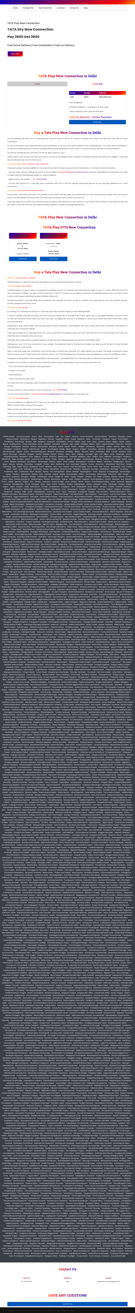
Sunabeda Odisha (33, 662)
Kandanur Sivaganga (52, 993)
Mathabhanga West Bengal (120, 870)
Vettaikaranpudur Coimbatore (90, 1246)
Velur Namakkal (113, 1241)
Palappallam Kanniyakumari (97, 1083)
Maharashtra (25, 439)
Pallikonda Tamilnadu (10, 877)
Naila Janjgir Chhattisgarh (105, 730)
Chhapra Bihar (16, 539)
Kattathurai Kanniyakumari (67, 1005)
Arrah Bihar (42, 537)
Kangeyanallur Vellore (85, 993)
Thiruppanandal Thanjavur (19, 1196)
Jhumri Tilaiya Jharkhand (101, 612)
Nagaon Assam (101, 582)
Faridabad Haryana (102, 499)
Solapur (25, 449)
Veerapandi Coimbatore (28, 1236)
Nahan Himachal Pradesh (72, 797)
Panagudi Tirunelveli (119, 1090)
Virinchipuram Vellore (21, 1253)
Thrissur (46, 464)
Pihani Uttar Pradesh (89, 807)
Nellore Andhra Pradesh (29, 519)
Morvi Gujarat (35, 549)
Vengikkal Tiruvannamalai (76, 1243)
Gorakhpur (69, 452)
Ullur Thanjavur (94, 1213)
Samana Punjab (126, 705)
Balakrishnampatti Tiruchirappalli (87, 928)
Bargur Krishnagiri (16, 930)
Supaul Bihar (20, 677)
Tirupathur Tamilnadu (88, 649)
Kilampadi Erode (109, 1013)
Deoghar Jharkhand (126, 544)
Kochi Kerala (67, 514)
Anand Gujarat (107, 547)
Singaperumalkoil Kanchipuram (91, 1158)
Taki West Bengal (48, 737)
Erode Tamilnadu (102, 559)
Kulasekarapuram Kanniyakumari (109, 1033)
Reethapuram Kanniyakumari (50, 1136)
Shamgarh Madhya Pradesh (25, 867)
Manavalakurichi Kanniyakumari (98, 1055)
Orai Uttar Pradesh (48, 549)
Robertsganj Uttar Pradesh (41, 777)
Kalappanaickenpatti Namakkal (84, 985)
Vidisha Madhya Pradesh (33, 562)
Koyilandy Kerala (35, 634)
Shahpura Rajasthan (54, 802)
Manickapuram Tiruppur (112, 1058)
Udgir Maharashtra (35, 594)
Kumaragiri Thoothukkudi (57, 1035)
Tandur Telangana (51, 649)
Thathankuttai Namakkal (121, 1181)
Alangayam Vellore (70, 898)
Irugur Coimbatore (102, 978)
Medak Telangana (58, 725)
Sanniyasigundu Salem (121, 1143)
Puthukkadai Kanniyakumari (15, 1131)
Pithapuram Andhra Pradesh (28, 692)
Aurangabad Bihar (98, 597)
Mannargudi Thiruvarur (79, 1060)
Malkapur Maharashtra (94, 657)
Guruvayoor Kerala (118, 877)
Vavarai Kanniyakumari (124, 1231)
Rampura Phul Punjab (79, 712)
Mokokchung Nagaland (11, 785)
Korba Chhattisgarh (106, 524)
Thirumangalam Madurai (78, 1191)
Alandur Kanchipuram (37, 898)
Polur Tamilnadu (9, 825)
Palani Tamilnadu (88, 642)
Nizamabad (75, 464)
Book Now (121, 2)
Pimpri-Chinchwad (29, 444)
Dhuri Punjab (75, 675)
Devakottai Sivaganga (40, 953)
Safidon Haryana (104, 807)
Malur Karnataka (66, 805)
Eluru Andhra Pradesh (48, 544)
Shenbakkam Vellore (38, 1156)
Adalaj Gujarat (43, 887)
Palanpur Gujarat (88, 574)
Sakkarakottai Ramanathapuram (21, 1138)
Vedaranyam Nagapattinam (48, 1233)
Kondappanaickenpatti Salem (96, 1023)
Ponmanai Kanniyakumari (26, 1118)
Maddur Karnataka (125, 815)
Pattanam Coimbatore (124, 1098)
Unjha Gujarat (29, 670)
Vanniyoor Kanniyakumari (42, 1231)
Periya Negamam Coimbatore (78, 1108)
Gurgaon (83, 449)
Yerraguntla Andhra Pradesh (14, 772)
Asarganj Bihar (87, 890)
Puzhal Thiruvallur (70, 1131)
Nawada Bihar (42, 602)
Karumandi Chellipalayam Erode (20, 1003)
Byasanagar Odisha (12, 700)
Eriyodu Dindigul (53, 963)
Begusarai (86, 469)
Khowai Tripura (54, 885)
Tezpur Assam (116, 662)
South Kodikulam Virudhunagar (102, 1166)
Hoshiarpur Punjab (27, 557)
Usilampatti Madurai (95, 1216)
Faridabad (84, 444)
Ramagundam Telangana (51, 539)
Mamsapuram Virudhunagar (39, 1053)
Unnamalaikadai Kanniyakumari (14, 1216)
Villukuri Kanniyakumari (81, 1251)
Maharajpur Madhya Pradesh (68, 867)
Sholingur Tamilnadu (71, 815)
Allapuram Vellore (46, 900)
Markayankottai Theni (101, 1063)
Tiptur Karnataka (126, 660)
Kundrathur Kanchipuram (12, 1038)
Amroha (129, 477)
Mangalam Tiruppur (74, 1058)
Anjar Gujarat (64, 614)
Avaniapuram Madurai (90, 923)
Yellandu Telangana (10, 765)
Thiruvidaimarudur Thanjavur (118, 1198)
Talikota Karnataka (85, 780)
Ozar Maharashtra (96, 687)
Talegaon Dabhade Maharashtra (117, 670)
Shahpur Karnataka (74, 735)
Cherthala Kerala (17, 710)
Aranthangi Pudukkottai (78, 913)
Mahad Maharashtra (63, 835)
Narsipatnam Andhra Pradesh (90, 762)
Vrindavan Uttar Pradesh (44, 652)
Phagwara (46, 489)
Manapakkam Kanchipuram (54, 1055)
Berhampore (55, 479)
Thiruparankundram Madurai (93, 1193)
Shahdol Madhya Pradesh (12, 624)
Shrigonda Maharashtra (42, 817)
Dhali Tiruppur (31, 955)
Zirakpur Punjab (120, 602)
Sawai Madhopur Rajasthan (42, 597)
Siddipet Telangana (87, 654)
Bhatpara (98, 459)
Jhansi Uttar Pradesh (120, 517)
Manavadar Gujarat (73, 807)
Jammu (128, 454)
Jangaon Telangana (121, 682)
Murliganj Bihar (128, 847)
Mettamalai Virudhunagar (37, 1073)
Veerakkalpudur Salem (121, 1233)
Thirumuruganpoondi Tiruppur (119, 1191)
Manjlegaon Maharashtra (37, 717)
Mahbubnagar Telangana (56, 559)
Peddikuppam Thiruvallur (110, 1100)
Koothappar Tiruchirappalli (111, 1025)
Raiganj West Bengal (118, 552)
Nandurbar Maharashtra (88, 587)
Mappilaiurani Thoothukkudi (121, 1060)
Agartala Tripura (48, 524)
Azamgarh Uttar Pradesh (108, 587)
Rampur (12, 464)
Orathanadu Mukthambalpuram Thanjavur (44, 1075)
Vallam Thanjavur (73, 1226)
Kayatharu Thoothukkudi (11, 1010)
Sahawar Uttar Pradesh (23, 880)
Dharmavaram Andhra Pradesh (15, 579)
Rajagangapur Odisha (123, 717)
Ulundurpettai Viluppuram (110, 1213)
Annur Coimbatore (41, 910)
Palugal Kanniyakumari (84, 1090)
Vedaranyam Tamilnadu (114, 757)
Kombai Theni (45, 1023)
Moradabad (92, 449)
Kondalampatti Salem (75, 1023)
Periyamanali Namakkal (29, 1108)
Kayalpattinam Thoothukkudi (121, 1008)
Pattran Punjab (93, 857)
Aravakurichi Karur (125, 913)
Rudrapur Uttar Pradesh (37, 815)
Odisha (66, 439)
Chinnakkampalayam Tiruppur (58, 943)
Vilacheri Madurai (55, 1248)
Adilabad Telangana (56, 582)
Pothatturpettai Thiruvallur (120, 1121)
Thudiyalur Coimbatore (55, 1203)
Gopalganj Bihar (55, 642)
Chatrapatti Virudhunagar (37, 935)
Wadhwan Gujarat (57, 627)
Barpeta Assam (102, 720)
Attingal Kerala (73, 742)
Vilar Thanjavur (117, 1248)
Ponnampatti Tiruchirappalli (70, 1118)
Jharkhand (112, 436)
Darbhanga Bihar (23, 532)
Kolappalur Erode (73, 1020)
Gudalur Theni (88, 970)
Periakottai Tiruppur (66, 1106)
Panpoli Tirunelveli (126, 1093)
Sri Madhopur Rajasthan (21, 800)
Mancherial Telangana (18, 582)
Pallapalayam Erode (101, 1085)
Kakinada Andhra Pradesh (45, 529)
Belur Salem (44, 930)
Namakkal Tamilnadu (89, 675)
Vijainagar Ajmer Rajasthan (13, 780)
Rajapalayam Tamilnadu (119, 577)
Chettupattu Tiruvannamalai (95, 938)
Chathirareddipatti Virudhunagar (15, 935)
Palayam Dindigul (28, 1085)
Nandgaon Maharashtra (58, 887)
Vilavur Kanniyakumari (64, 1251)
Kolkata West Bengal (60, 494)
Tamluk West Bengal (101, 647)
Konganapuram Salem (70, 1025)
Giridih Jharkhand (76, 584)
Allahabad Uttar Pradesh (35, 504)
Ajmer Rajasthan (42, 517)
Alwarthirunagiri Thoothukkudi (103, 900)
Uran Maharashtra (55, 787)
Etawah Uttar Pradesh (92, 537)
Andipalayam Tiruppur (48, 908)
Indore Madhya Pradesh (48, 497)
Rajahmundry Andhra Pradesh (17, 524)
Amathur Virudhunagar (123, 900)
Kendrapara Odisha (82, 705)
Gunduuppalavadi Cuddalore (16, 973)
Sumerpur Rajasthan (36, 782)
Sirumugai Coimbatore (90, 1161)
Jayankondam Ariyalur (71, 980)
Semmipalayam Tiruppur (75, 1151)
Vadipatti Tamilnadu (95, 812)
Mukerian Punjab (105, 867)
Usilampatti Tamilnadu (35, 755)
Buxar (58, 492)
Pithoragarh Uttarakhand (13, 712)
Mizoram (51, 439)
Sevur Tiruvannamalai (21, 1156)
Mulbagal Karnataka (19, 717)
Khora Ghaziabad (97, 479)
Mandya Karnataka (61, 572)
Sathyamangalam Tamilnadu (30, 765)
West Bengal (19, 442)
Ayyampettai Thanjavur (12, 928)
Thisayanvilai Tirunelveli (36, 1201)
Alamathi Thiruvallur (108, 895)
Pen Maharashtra (110, 787)
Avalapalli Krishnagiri (43, 923)
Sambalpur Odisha (45, 552)
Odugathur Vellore (95, 1073)
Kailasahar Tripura (90, 880)
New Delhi (94, 469)
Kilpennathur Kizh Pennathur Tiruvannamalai (88, 1015)
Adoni (43, 484)
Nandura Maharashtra (108, 722)
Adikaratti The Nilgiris (92, 893)
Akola (73, 454)
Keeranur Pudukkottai (112, 1010)
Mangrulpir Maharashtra (82, 805)
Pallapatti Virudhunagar (24, 1088)
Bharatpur (77, 469)
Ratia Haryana (90, 837)
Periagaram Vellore (50, 1106)
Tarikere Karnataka (97, 750)
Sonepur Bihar (93, 765)
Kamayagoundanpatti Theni (36, 990)
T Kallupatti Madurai (107, 1211)
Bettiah (96, 487)
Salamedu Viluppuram (63, 1138)
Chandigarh (7, 449)
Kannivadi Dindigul (44, 998)
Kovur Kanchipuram (105, 1030)
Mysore (43, 449)
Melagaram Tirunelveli (113, 1068)
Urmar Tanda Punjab (66, 842)
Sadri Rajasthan (68, 832)
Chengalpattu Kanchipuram (89, 935)
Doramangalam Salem (52, 958)
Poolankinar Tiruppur (11, 1121)
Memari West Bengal (11, 750)
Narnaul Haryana (113, 627)
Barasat (66, 467)
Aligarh (68, 449)
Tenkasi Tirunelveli (67, 1176)
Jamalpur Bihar (8, 594)
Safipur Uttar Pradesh (96, 855)
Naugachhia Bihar (103, 697)
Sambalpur (108, 462)
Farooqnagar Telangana (51, 710)
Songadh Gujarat (80, 855)
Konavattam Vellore (58, 1023)
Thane (127, 442)
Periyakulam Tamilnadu (29, 725)
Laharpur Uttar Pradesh (32, 654)
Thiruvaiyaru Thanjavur (123, 1196)
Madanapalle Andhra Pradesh (96, 572)
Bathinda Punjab (119, 532)
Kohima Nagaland (16, 602)
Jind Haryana (81, 557)
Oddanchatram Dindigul (78, 1073)
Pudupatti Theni (124, 1123)
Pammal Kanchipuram (102, 1090)
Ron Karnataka (100, 865)
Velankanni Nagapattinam (42, 1238)
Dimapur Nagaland (74, 577)
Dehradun (22, 454)
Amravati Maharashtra (100, 512)
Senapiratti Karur (92, 1151)
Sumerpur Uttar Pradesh (112, 830)
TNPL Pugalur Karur (122, 1211)
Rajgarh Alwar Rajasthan (122, 827)
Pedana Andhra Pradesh (47, 792)
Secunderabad (71, 474)
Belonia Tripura (111, 883)
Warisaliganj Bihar (72, 760)
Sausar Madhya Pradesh (30, 835)
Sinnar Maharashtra (100, 780)
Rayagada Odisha (12, 667)
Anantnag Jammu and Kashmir (108, 589)
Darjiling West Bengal (68, 579)
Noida (92, 452)
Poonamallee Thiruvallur (50, 1121)
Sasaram (19, 487)
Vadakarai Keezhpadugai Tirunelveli (117, 1218)
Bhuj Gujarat (74, 567)
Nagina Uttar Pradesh (41, 604)
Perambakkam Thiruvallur (104, 1103)
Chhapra (88, 477)
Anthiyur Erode (55, 910)
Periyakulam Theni (124, 1106)
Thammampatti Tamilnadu (46, 867)
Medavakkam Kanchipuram (27, 1068)
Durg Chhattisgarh (79, 534)
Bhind (11, 479)
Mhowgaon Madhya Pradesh (99, 877)
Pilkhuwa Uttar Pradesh (12, 644)
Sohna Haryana (59, 807)
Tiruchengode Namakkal (55, 1206)
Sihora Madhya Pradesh (50, 740)
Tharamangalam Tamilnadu (74, 787)
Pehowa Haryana (80, 765)
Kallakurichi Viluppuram (45, 988)
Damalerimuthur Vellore (78, 950)
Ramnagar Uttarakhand (60, 707)
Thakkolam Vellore (18, 1178)
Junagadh (38, 464)
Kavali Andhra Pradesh (28, 619)
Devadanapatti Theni (22, 953)
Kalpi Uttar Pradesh (24, 687)
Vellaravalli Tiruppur (48, 1241)
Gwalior (74, 446)
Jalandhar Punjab (42, 509)
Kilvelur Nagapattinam (33, 1018)
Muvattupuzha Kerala (82, 795)
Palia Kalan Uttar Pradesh (54, 755)
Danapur (38, 482)
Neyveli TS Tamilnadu (124, 592)
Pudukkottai (56, 489)
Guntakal (119, 487)
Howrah (60, 446)
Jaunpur (74, 482)
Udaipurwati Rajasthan (115, 795)
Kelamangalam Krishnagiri (34, 1013)
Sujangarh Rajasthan (101, 617)
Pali (51, 472)
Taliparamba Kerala (74, 632)
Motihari (7, 489)
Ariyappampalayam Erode (65, 915)
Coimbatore (90, 446)
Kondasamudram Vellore (117, 1023)
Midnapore (35, 484)
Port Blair (44, 487)
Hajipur (12, 487)
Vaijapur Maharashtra (64, 727)
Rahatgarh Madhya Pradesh (109, 825)
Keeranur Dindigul (96, 1010)
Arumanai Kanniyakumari (97, 915)
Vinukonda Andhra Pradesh (108, 660)
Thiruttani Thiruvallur (92, 1208)
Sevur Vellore (7, 1156)
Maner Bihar (7, 790)
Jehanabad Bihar (125, 594)
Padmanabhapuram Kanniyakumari (56, 1080)
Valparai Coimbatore (105, 1226)
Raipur (123, 446)
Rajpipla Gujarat (84, 755)
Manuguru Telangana (42, 770)
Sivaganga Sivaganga (21, 1163)
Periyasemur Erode (115, 1108)
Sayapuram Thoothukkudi (77, 1148)
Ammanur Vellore (83, 903)
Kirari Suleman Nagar (78, 467)
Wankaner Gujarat (54, 717)
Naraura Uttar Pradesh (21, 852)
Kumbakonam (54, 487)
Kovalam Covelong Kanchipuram (66, 1030)
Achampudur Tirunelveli (12, 893)
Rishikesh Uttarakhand (123, 622)
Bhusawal (115, 479)
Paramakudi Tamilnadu (63, 617)
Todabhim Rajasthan (96, 847)
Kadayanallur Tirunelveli (93, 983)
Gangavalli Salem (44, 968)
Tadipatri (109, 489)
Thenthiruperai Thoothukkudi (72, 1186)
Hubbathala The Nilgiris (10, 975)
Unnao (112, 482)
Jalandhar (101, 449)
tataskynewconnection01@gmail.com (46, 394)
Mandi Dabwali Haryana (99, 677)
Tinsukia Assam (114, 599)
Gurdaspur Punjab (72, 627)
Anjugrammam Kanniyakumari (91, 908)
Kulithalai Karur (20, 1035)
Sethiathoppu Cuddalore (84, 1153)
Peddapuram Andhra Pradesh (72, 710)
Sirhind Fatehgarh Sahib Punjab (45, 695)
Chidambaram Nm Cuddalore (115, 940)
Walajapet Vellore (51, 1256)
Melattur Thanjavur (72, 1070)
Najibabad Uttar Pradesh (23, 612)
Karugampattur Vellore (113, 1000)
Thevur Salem (127, 1186)
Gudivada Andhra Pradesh (108, 579)
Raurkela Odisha (84, 519)
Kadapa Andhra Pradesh (32, 539)
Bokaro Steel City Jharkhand (118, 522)
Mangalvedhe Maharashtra (69, 865)
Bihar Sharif (120, 464)
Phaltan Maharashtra (32, 690)
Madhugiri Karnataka (60, 817)
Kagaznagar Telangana (64, 667)
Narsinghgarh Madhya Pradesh (79, 775)
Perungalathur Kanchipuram (111, 1110)
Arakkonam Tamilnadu (59, 624)
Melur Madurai (109, 1070)
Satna (95, 467)
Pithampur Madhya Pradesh (97, 639)
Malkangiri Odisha (48, 847)
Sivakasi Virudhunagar (105, 1163)
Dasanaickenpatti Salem (98, 950)
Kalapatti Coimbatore (64, 985)
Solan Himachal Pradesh (24, 760)
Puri (94, 477)
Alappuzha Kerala (34, 554)
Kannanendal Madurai (84, 995)
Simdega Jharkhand (12, 762)
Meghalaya (42, 439)
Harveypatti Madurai (94, 973)
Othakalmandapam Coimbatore (106, 1075)
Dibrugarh (97, 484)
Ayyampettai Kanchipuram (122, 925)
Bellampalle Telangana (68, 677)
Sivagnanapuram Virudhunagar (83, 1163)
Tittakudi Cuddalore (69, 1211)
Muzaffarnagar (88, 459)
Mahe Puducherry (57, 745)
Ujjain (96, 454)
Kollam (59, 462)
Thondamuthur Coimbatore (57, 1201)
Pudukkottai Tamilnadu (86, 589)
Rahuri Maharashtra (36, 757)
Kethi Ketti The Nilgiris (77, 1013)
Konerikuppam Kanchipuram (50, 1025)
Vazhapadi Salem (11, 1233)
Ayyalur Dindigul (86, 925)
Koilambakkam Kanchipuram (34, 1020)
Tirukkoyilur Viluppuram (120, 1206)
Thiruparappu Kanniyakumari (97, 1188)
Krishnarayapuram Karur (14, 1033)
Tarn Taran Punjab (29, 644)
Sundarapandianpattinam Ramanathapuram (30, 1173)
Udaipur (95, 456)
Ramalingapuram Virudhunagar (31, 1133)
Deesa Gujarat (73, 587)
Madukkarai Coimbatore (15, 1048)
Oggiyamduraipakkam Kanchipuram (116, 1073)
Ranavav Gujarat (31, 792)
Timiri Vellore (125, 1203)
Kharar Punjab (125, 627)
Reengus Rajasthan (14, 850)
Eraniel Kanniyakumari (38, 963)
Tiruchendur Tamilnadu (90, 777)
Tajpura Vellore (33, 1176)
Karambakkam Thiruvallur (31, 1000)
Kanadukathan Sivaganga (120, 990)
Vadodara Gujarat (125, 497)
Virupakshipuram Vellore (77, 1253)
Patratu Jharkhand (124, 777)
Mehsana (18, 482)
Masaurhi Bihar (14, 652)
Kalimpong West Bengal (43, 720)
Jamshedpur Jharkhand (19, 514)
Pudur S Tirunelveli (55, 1126)
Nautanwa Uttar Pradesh (112, 762)
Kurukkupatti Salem (124, 1038)
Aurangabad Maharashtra (108, 594)
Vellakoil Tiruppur (117, 1238)
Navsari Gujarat (39, 559)
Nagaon (5, 487)
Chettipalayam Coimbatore (54, 940)
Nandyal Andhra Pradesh (31, 547)
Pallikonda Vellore (96, 1088)
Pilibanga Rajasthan (49, 765)
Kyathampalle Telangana (11, 775)
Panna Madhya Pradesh (39, 685)
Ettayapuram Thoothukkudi (17, 965)
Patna (40, 444)
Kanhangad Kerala (111, 629)
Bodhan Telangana (106, 624)
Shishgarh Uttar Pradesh (44, 877)
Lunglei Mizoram (41, 670)
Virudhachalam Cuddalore (57, 1253)
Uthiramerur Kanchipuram (53, 1218)
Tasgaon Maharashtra (11, 740)
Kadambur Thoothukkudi (123, 980)
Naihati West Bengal (93, 542)
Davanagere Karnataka (50, 522)
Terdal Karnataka (31, 820)
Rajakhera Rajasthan (87, 800)
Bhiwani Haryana (67, 547)
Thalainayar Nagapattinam (36, 1178)
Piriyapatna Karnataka (12, 887)
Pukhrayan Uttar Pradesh (71, 883)
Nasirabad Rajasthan (16, 690)
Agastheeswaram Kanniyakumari (62, 895)
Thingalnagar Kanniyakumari (74, 1188)
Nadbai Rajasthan (10, 817)
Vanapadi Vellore (40, 1228)
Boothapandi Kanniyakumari (60, 933)
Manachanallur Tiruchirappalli (62, 1053)
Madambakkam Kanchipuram (36, 1045)
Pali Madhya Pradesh (91, 873)
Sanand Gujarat (112, 772)
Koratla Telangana (109, 644)
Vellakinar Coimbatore (85, 1238)
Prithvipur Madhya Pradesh (31, 855)
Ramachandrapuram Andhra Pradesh (41, 727)
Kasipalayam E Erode (16, 1005)
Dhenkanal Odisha (20, 642)
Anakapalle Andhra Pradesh (108, 614)
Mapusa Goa (121, 730)
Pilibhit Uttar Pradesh (58, 577)
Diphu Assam (114, 654)
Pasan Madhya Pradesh (93, 792)
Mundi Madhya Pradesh (59, 790)
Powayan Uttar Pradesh (99, 842)
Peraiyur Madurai (72, 1103)
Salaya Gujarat (48, 812)
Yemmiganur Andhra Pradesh (61, 604)
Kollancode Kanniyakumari (123, 1020)
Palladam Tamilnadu (41, 790)
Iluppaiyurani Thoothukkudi (122, 975)
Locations (61, 8)
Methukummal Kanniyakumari (15, 1073)
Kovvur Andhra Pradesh (105, 732)
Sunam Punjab (41, 672)
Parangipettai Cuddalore (43, 1098)
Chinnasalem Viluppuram (37, 945)
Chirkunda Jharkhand (93, 710)
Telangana (106, 439)
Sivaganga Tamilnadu (39, 732)
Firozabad (122, 452)
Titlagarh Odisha (107, 782)
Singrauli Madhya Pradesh (111, 549)
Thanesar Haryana (61, 562)
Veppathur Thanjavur (49, 1246)
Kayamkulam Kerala (78, 639)
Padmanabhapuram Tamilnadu (93, 883)
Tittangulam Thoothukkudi (88, 1211)
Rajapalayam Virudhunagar (120, 1131)
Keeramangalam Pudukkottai (77, 1010)
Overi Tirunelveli (11, 1078)
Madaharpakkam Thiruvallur (13, 1045)
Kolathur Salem (106, 1020)
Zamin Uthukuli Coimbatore (99, 1256)
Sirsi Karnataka (73, 647)
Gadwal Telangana (82, 667)
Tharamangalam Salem (51, 1181)
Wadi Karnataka (105, 737)
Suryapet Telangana (59, 592)
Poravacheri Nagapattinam (70, 1121)
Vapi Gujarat (16, 559)
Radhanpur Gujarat (73, 777)
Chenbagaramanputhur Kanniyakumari (63, 935)
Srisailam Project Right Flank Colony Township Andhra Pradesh (39, 845)
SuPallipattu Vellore (81, 1173)
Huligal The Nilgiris (26, 975)
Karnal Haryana (105, 532)
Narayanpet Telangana (75, 725)
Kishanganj (126, 489)
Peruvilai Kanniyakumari (85, 1113)
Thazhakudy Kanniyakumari (13, 1183)
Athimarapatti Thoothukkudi (14, 920)
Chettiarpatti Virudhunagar (118, 938)
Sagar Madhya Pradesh (82, 529)
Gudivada (38, 489)
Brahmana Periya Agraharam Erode (100, 933)
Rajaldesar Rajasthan (78, 850)
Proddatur (62, 484)
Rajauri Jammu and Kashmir (110, 725)
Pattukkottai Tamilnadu (57, 647)
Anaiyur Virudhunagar (100, 905)
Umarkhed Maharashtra (11, 705)
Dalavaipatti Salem (61, 950)
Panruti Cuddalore (13, 1096)
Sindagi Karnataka (70, 845)
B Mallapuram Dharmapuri (120, 930)
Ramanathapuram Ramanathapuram (58, 1133)
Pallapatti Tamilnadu (122, 832)
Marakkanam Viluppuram (39, 1063)
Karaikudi (117, 489)
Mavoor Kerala (30, 805)
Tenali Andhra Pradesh (109, 557)
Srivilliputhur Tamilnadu (11, 632)
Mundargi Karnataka (55, 880)
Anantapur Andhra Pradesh (27, 537)
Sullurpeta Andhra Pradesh (39, 627)
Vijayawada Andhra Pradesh (114, 504)
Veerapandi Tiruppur (10, 1236)
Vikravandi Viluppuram (39, 1248)
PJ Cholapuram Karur (54, 1116)
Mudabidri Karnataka (57, 822)
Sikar (16, 472)
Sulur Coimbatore (82, 1171)
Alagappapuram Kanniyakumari (87, 895)
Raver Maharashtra (46, 820)
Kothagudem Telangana (38, 622)
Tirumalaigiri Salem (11, 1208)
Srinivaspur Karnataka (113, 847)
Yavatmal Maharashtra (73, 582)
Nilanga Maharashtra (28, 750)
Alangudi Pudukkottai (86, 898)
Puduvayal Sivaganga (71, 1126)
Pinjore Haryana (63, 792)
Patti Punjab (49, 757)
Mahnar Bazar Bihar (60, 742)
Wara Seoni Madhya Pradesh (86, 827)
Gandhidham (104, 469)
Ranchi (67, 446)
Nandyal (114, 477)
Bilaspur (99, 462)
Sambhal (47, 474)
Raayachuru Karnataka (93, 544)
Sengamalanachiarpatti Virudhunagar (113, 1151)
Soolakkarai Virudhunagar (38, 1166)
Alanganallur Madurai (54, 898)
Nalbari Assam (42, 805)
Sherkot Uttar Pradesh (69, 682)
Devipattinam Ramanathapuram (120, 953)
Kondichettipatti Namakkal (14, 1025)
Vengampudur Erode (20, 1243)
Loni (100, 454)
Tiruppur (75, 449)
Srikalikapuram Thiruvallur (11, 1168)
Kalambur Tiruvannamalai (45, 985)
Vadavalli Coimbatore (86, 1221)
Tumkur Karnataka (99, 529)
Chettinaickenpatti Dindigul (13, 940)
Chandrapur (28, 464)
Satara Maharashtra (16, 592)
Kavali (30, 492)
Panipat (129, 464)
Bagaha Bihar (6, 587)
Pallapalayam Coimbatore (119, 1085)
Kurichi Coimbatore (67, 1038)
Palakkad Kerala (95, 547)
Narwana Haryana (92, 652)
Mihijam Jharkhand (9, 767)
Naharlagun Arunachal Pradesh (48, 750)
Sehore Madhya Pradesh (40, 607)
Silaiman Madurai (39, 1158)
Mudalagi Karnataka (94, 790)
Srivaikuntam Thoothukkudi (93, 1168)
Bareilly (61, 449)
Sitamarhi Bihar (33, 614)
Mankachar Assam (102, 797)
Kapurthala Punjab (59, 597)
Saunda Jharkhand (34, 617)
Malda (67, 477)
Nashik (77, 444)
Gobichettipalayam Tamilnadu (14, 662)
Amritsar (33, 446)
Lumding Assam (76, 782)
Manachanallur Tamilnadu (112, 820)
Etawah (46, 469)
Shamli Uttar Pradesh (29, 609)
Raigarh (129, 484)
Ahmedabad (61, 442)
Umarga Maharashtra (113, 752)
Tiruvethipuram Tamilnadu (70, 740)
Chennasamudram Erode (38, 938)
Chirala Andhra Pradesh (49, 614)
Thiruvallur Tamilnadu (78, 672)
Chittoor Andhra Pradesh (79, 562)
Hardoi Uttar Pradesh (20, 587)
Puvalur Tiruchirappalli (55, 1131)
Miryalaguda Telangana (11, 609)
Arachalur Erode (104, 910)
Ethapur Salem (126, 963)
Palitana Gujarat (107, 685)
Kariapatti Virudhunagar (94, 1000)
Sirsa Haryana (28, 559)
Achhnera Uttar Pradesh (113, 850)
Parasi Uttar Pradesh (55, 870)
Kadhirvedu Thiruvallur (111, 983)
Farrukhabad (115, 467)
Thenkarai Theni (26, 1186)
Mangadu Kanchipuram (57, 1058)
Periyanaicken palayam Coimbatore (52, 1108)
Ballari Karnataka (35, 524)
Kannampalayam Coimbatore (64, 995)
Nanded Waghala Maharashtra (23, 517)
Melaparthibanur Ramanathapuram (24, 1070)
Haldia (99, 477)
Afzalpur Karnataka (19, 812)
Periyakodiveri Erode (109, 1106)
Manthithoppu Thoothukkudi (99, 1060)
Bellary (47, 459)
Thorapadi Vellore (96, 1201)
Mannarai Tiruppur (62, 1060)
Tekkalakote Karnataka (77, 817)
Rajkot (98, 444)
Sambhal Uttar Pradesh (110, 542)
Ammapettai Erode (121, 903)
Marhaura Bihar (37, 832)
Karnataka (121, 436)
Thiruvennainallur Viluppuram (73, 1198)
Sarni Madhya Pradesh (101, 604)
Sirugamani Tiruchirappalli (26, 1161)
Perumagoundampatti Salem (40, 1110)
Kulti (67, 464)
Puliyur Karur (123, 1126)
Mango (8, 474)
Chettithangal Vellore (74, 940)
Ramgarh (103, 487)
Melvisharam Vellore (123, 1070)
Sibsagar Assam (84, 677)
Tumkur (91, 464)
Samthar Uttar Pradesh (106, 880)
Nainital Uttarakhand (18, 727)
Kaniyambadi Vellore (102, 993)
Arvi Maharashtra (76, 720)
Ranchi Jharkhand (28, 509)
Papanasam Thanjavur (30, 1096)
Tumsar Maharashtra (31, 712)
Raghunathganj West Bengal (89, 527)
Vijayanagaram (85, 472)
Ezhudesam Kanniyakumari (56, 965)
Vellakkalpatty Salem (102, 1238)
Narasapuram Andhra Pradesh (80, 662)
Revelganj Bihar (85, 760)
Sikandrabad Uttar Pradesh (122, 637)
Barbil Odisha (96, 644)
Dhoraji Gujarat (47, 617)
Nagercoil (102, 472)
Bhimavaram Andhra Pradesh (106, 569)
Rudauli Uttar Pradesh (84, 745)
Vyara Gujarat (91, 732)
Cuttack (114, 452)
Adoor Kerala (19, 797)
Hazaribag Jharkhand (86, 569)
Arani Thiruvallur (45, 913)
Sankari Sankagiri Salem (84, 1143)
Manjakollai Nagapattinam (21, 1060)
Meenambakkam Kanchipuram (50, 1068)
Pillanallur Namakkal (38, 1116)
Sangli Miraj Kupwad (11, 456)
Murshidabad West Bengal (39, 745)
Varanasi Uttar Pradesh (61, 502)
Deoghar (80, 477)
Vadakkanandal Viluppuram (13, 1221)
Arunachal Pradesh (23, 436)
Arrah (21, 469)
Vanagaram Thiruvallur (24, 1228)
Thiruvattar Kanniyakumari (30, 1198)
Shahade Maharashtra (106, 695)
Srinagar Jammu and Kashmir (82, 502)
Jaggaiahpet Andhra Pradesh (38, 680)
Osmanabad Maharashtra (56, 587)
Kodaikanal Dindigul (90, 1018)
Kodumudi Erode (17, 1020)
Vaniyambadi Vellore (23, 1231)
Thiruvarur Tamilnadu (53, 665)
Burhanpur (15, 477)
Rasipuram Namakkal (15, 1136)
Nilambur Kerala (27, 707)
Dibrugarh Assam (16, 572)
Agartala (69, 459)
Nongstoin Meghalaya (119, 797)
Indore (121, 442)
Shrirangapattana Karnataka (122, 837)
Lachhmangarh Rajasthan (90, 680)
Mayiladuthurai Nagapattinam (120, 1065)
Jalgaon (19, 452)
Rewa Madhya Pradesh (62, 552)
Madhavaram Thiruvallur (100, 1045)
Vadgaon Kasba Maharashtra (76, 822)
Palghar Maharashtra (86, 682)
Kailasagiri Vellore (127, 983)
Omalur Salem (21, 1075)
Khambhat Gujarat (117, 617)
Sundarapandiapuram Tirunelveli (61, 1173)
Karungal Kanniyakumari (66, 1003)
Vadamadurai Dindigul (69, 1221)
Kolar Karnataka (30, 572)
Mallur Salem (102, 1050)
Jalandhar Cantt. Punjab (34, 702)
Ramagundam (59, 472)
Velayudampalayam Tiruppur (64, 1238)
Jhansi (112, 454)
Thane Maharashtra (66, 497)
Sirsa (31, 482)
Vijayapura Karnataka (99, 755)
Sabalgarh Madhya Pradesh (103, 760)
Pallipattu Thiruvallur (32, 1090)
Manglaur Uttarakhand (117, 720)
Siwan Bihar (52, 589)
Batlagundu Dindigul (31, 930)
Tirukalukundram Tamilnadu (23, 795)
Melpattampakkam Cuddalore (91, 1070)
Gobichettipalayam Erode (119, 968)
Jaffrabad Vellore (116, 978)
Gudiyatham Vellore (102, 970)
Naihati (81, 474)
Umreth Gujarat (72, 762)
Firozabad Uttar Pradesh (12, 499)
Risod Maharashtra (119, 807)
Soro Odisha (97, 805)
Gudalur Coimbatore (74, 970)
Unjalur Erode (126, 1213)
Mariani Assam (48, 873)
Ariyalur (52, 915)
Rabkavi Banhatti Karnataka (101, 637)
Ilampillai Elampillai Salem (72, 975)
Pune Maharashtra (76, 494)
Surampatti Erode (96, 1173)
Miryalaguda (91, 489)
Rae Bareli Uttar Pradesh (93, 554)
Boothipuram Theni (79, 933)
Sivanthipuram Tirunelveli (123, 1163)
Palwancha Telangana (44, 639)
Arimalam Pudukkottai (40, 915)
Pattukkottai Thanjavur (75, 1100)
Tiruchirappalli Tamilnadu (60, 509)
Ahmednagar (43, 462)
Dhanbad (25, 446)
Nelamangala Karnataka (122, 742)
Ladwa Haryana (88, 797)
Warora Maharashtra (12, 707)
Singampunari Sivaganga (70, 1158)
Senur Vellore (69, 1153)
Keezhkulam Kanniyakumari (13, 1013)
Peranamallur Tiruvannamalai (14, 1106)
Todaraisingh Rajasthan (11, 842)
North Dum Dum (66, 469)
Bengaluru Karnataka (10, 494)
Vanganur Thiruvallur (122, 1228)
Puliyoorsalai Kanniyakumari (108, 1126)
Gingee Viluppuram (101, 968)
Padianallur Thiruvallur (113, 1078)
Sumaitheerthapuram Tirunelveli (103, 1171)
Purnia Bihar (118, 547)
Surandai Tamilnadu (71, 802)
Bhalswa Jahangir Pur (22, 479)
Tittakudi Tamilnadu (49, 850)
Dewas (25, 467)
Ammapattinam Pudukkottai (102, 903)
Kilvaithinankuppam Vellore (14, 1018)
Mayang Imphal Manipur (78, 877)
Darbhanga (7, 467)
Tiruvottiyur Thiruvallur (33, 1211)
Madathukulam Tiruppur (80, 1045)
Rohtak (124, 459)
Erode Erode (64, 963)
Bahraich (128, 479)
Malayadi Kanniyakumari (23, 1050)
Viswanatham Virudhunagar (98, 1253)
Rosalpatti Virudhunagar (71, 1136)
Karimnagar (37, 469)
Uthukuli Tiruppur (97, 1218)
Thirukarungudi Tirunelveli (118, 1188)
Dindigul (33, 477)
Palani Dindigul (61, 1083)
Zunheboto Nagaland (43, 742)
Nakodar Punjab (8, 745)
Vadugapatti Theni (42, 1223)
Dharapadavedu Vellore (87, 955)
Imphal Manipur (109, 534)
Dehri (73, 487)
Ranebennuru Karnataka (94, 592)
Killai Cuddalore (26, 1015)
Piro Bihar (44, 822)
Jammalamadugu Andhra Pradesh (83, 707)
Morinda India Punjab (64, 852)
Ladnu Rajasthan (41, 647)
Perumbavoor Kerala (109, 815)
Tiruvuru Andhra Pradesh (91, 740)
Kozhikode (127, 456)
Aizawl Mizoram (54, 532)
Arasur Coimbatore (110, 913)
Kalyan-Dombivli (108, 444)
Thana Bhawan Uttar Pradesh (34, 747)
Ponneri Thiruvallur (88, 1118)
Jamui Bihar (22, 614)
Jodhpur (109, 446)
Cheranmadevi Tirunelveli (73, 938)
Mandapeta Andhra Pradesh (90, 702)
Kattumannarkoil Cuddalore (21, 1008)
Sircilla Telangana (86, 647)
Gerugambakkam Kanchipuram (81, 968)
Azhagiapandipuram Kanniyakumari (60, 928)
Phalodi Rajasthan (47, 712)
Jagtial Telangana (71, 602)
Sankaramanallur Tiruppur (99, 1141)
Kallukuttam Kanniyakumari (103, 988)
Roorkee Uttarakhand (29, 584)
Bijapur (5, 464)
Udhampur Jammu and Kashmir (92, 752)
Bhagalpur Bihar (61, 524)
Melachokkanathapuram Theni (92, 1068)
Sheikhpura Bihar (9, 720)
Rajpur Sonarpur (18, 459)
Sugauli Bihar (64, 782)
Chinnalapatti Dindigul (79, 943)
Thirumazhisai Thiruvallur (97, 1191)
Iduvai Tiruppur (55, 975)
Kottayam (7, 484)
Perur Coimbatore (42, 1113)
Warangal (127, 449)
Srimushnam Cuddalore (31, 1168)
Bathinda (48, 467)
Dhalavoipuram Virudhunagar (13, 955)
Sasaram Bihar (53, 567)
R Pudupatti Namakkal (90, 1136)
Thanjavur (16, 474)
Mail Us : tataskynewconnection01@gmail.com (23, 2)
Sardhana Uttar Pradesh (100, 700)
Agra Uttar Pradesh (55, 499)
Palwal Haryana (74, 574)
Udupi (48, 484)
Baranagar (114, 469)
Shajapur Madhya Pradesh (120, 665)
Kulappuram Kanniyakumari (85, 1033)
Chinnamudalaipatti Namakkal (15, 945)
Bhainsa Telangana (65, 695)
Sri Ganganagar (112, 472)
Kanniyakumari (58, 998)
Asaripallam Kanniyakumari (70, 918)
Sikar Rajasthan (80, 549)
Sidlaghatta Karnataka (94, 727)
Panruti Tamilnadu (63, 675)
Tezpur (64, 492)
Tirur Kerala (91, 672)
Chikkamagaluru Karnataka (88, 579)
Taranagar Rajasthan (122, 770)
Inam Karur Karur (25, 978)
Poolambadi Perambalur (106, 1118)
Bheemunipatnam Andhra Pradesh (16, 685)
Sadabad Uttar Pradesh (67, 780)
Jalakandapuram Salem (20, 980)
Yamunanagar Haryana (10, 544)
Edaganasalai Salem (85, 958)
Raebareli (86, 479)
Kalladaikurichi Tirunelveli (27, 988)
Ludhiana (65, 444)
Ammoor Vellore (53, 905)
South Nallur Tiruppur (122, 1166)
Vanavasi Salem (54, 1228)
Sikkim (88, 439)
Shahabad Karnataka (82, 644)
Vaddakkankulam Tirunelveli (106, 1221)
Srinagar (7, 446)
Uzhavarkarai (110, 464)
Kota (128, 446)
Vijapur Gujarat (107, 822)
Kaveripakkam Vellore (81, 1008)
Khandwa (106, 477)
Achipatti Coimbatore (53, 893)
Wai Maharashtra (82, 750)
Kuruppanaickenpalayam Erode (53, 1040)
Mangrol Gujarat (29, 672)
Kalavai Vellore (103, 985)
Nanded (53, 454)
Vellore (10, 482)
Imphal (129, 467)
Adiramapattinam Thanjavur (111, 893)
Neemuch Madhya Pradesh (58, 574)
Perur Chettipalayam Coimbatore (63, 1113)
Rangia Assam (50, 827)
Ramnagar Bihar (19, 737)
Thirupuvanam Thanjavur (40, 1196)
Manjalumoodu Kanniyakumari (43, 1060)
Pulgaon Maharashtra (71, 747)
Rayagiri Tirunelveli (31, 1136)
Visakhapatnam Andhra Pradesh (105, 497)
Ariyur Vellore (81, 915)
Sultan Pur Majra (58, 482)
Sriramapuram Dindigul (72, 1168)
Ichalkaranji (34, 467)
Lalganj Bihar (36, 847)
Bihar (40, 436)
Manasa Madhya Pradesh (82, 852)
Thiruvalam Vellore (12, 1198)
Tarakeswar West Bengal (91, 785)
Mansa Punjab (60, 632)
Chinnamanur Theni (96, 943)
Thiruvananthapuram (38, 452)
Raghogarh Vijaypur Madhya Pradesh (67, 697)
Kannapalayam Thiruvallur (11, 998)
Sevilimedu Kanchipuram (104, 1153)
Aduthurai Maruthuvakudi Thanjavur (22, 895)
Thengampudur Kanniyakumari (100, 1183)
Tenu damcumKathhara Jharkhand (15, 860)
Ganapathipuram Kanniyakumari (80, 965)
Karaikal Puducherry (77, 614)
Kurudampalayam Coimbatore (104, 1038)
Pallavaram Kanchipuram (59, 1088)
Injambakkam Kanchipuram (66, 978)
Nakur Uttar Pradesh (38, 852)
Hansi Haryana (91, 614)
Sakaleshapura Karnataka (20, 847)
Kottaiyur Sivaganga (96, 1028)
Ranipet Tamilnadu (9, 537)
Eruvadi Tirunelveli (112, 963)
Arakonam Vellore (9, 913)
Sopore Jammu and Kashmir (121, 642)
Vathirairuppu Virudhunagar (104, 1231)
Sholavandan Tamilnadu (116, 865)
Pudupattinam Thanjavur (37, 1126)
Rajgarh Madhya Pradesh (25, 837)
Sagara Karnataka (10, 692)
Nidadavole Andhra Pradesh (88, 717)
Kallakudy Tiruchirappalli (64, 988)
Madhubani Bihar (124, 644)
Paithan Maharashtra (20, 757)
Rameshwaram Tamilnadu (122, 737)
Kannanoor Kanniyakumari (120, 995)
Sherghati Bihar (48, 772)
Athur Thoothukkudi (86, 920)
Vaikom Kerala (99, 845)
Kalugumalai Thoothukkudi (14, 990)
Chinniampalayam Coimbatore (116, 943)
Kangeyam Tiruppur (68, 993)
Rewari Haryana (127, 597)
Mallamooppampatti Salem (43, 1050)
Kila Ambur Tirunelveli (94, 1013)
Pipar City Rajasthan (71, 770)
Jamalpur (17, 492)
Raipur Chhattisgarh (17, 504)
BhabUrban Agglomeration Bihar (121, 690)
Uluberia (35, 474)
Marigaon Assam (124, 875)
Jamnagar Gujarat (56, 517)
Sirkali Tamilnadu (59, 777)
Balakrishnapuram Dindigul (109, 928)
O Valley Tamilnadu (104, 860)
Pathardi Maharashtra (95, 850)
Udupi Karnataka (13, 577)
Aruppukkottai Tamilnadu (121, 612)
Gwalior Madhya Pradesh (93, 504)
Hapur (15, 469)
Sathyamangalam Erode (18, 1148)
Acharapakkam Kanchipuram (33, 893)
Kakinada (108, 456)
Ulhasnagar (120, 454)
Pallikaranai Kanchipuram (79, 1088)
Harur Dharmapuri (79, 973)
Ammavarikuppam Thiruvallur (35, 905)
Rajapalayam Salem (11, 1133)
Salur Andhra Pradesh (64, 700)
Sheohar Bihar (21, 870)
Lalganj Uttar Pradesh (83, 870)
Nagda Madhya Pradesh (46, 599)
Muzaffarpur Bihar (38, 527)
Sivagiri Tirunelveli (47, 1163)
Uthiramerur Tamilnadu (19, 827)
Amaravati (51, 492)
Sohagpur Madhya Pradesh (115, 855)
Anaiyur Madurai (85, 905)
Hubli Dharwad (34, 449)
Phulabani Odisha (58, 762)
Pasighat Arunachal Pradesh (74, 860)
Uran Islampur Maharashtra (38, 642)
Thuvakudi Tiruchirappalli (110, 1203)
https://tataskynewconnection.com (74, 172)
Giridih (26, 487)
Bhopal (5, 444)
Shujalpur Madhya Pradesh (43, 722)
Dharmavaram (17, 489)
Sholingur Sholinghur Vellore (113, 1156)
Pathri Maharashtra (51, 780)
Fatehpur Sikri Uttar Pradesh (22, 770)
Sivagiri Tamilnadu (39, 880)
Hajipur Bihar (64, 567)
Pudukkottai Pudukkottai (37, 1123)
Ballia (24, 492)
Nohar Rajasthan (11, 695)
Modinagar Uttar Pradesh (62, 534)
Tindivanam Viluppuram (14, 1206)
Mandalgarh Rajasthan (37, 883)
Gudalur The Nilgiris (58, 970)
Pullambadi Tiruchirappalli (11, 1128)
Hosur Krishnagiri (123, 973)
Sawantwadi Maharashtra (31, 850)
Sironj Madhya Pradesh (90, 722)
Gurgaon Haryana (108, 507)
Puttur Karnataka (17, 702)
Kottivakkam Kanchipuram (27, 1030)
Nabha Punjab (114, 639)
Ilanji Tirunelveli (88, 975)
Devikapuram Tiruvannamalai (96, 953)
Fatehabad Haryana (17, 637)
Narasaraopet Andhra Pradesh (120, 582)
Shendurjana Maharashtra (14, 873)
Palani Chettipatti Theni (76, 1083)
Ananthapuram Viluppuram (12, 908)
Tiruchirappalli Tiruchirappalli (75, 1206)
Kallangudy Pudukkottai (83, 988)
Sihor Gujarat (96, 705)
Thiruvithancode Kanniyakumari (15, 1201)
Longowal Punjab (77, 837)
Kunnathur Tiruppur (52, 1038)
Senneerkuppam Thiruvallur (13, 1153)
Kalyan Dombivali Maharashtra (21, 502)
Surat (84, 442)
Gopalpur (61, 459)
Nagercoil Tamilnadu (34, 542)
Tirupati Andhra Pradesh (90, 532)
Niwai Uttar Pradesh (114, 887)
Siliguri (106, 454)
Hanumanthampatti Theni (61, 973)
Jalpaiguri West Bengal (111, 554)
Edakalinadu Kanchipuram (123, 958)
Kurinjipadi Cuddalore (83, 1038)
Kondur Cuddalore (31, 1025)
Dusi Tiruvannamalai (69, 958)
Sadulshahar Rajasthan (21, 857)
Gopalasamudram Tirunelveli (14, 970)
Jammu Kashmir (101, 436)
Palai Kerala (51, 852)
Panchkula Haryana (76, 544)
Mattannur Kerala (64, 715)
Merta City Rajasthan (22, 732)
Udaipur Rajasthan (80, 514)
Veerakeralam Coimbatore (101, 1233)
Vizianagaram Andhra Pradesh (104, 539)
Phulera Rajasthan (87, 865)
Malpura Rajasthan (29, 810)
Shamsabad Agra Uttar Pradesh (68, 810)
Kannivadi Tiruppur (29, 998)
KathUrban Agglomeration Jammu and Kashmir (82, 685)
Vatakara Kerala (86, 627)
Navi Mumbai (43, 446)
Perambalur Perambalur (124, 1103)
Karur (101, 456)
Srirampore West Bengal (11, 885)
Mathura (52, 462)
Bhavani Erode (55, 930)
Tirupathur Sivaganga (42, 1208)
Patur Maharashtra (61, 877)
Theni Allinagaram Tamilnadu (121, 604)
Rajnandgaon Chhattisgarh (54, 569)
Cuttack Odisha (55, 514)
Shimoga (19, 464)
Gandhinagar (42, 477)
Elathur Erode (46, 960)
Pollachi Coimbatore (120, 1116)
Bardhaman (60, 464)
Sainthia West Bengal (41, 735)
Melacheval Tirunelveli (71, 1068)
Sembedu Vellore (40, 1151)
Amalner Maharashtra (105, 602)
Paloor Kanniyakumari (66, 1090)
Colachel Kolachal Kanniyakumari (119, 948)
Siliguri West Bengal (70, 499)
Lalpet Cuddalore (124, 1043)
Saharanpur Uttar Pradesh (62, 512)
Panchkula (6, 477)
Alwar (53, 464)
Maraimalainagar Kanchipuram (17, 1063)
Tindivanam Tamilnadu (45, 632)
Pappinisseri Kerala (106, 765)
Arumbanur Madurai (115, 915)
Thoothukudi (23, 472)
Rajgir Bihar (126, 762)
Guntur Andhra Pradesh (82, 512)
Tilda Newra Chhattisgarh (57, 775)
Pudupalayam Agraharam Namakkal (103, 1123)
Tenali (95, 472)
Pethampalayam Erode (104, 1113)
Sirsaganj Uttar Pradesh (37, 802)
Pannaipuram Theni (111, 1093)
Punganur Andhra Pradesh (47, 715)
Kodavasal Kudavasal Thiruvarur (110, 1018)
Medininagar (28, 489)
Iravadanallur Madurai (86, 978)
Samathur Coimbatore (13, 1141)
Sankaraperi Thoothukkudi (22, 1143)
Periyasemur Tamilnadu (33, 780)
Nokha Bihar (85, 810)
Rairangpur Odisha (44, 863)
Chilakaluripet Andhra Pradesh (79, 597)
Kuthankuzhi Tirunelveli (112, 1040)
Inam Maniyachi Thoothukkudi (44, 978)
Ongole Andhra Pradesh (11, 547)
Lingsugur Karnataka (18, 755)
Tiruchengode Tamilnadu (22, 604)
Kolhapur (61, 454)
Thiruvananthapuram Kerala (23, 512)
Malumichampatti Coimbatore (119, 1050)
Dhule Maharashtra (91, 524)
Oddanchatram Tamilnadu (23, 790)
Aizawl (19, 467)
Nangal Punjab (79, 727)
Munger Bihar (63, 544)
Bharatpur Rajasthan (108, 537)
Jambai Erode (57, 980)
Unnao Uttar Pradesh (79, 552)
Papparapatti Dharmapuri (71, 1096)
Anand (5, 479)
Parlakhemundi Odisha (25, 720)
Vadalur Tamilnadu (123, 732)
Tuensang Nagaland (101, 745)
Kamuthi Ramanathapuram (99, 990)
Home (15, 8)
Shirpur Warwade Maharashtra (20, 657)
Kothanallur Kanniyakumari (55, 1028)
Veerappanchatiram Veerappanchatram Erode (103, 1236)
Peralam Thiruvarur (86, 1103)
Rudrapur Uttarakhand (119, 609)
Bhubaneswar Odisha (78, 509)
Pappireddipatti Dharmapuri (109, 1096)
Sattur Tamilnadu (51, 782)
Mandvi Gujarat (59, 722)
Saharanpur (60, 452)
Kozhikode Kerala (66, 522)
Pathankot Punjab (12, 557)
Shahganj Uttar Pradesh (22, 832)
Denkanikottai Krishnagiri (117, 950)
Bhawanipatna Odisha (62, 639)
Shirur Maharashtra (35, 812)
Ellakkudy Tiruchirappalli (83, 960)
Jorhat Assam (48, 634)
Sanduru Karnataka (45, 807)
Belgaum (37, 456)
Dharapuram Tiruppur (105, 955)
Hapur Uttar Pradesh (123, 534)
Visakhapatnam (15, 444)
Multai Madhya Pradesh (89, 867)
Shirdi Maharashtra (118, 817)
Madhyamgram (37, 479)
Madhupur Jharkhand (29, 705)
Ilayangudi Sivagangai (103, 975)
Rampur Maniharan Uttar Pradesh (48, 830)
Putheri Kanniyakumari (124, 1128)
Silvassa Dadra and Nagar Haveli (64, 863)
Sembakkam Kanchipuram (23, 1151)
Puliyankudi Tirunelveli (88, 1126)
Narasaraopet (73, 489)
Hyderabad (51, 442)
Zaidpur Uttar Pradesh (63, 757)
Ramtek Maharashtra (50, 855)
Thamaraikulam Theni (75, 1178)
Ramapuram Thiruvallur (82, 1133)
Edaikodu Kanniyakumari (104, 958)
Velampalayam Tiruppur (22, 1238)
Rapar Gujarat (61, 847)
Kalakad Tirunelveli (27, 985)
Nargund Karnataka (105, 747)
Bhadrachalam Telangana (62, 692)
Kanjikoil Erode (20, 995)
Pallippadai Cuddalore (49, 1090)
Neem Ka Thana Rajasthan (123, 747)
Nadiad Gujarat (125, 542)
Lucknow (101, 442)
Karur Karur (114, 1003)
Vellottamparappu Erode (97, 1241)
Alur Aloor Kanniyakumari (64, 900)
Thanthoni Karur (19, 1181)
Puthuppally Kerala (40, 885)
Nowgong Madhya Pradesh (85, 730)
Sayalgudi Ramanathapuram (55, 1148)
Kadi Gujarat (124, 629)
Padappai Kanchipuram (95, 1078)
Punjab (73, 439)
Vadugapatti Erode (27, 1223)
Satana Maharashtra (34, 772)
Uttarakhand (8, 442)
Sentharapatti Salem (55, 1153)
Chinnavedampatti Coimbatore (104, 945)
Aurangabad (16, 446)
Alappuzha (129, 482)
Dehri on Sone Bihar (76, 572)
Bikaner (77, 452)
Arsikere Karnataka (81, 687)
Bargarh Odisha (117, 619)
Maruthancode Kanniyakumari (26, 1065)
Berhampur (22, 462)
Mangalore (23, 456)
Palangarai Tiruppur (47, 1083)
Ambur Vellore (50, 903)
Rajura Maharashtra (33, 822)
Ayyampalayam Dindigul (102, 925)
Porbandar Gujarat (81, 547)
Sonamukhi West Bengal (46, 810)
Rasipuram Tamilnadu (42, 707)
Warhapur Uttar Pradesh (31, 842)
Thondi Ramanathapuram (78, 1201)
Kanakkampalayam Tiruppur (15, 993)
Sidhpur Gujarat (68, 665)
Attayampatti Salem (119, 920)
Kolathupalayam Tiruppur (89, 1020)
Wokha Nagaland (71, 755)
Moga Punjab (96, 564)
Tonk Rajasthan (93, 557)
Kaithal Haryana (37, 569)
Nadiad (62, 474)
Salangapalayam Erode (80, 1138)
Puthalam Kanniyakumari (105, 1128)
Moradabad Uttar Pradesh (91, 507)
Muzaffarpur (31, 462)
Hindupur (121, 484)
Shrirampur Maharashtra (101, 609)
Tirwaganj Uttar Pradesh (98, 835)
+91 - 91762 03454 (39, 179)
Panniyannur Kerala (41, 875)
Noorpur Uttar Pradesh (103, 735)
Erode (31, 456)
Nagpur (115, 442)
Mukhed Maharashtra (93, 820)
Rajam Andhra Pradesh (49, 842)
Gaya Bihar (20, 522)
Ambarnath (54, 469)
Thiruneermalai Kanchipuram (51, 1193)
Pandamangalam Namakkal (49, 1093)
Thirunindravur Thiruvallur (72, 1193)
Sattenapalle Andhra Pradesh (62, 687)
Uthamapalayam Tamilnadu (35, 797)
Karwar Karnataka (39, 589)
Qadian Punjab (30, 863)
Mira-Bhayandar (9, 452)
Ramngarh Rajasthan (39, 800)
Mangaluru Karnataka (99, 519)
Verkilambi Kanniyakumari (68, 1246)
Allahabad (52, 446)
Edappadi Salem (13, 960)
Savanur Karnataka (59, 752)
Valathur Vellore (123, 1223)
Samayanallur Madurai (31, 1141)
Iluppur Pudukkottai (10, 978)
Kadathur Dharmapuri (23, 983)
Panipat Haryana (9, 532)
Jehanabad (72, 492)
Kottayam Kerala (48, 675)
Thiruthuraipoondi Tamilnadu (86, 832)
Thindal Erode (57, 1188)
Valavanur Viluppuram (39, 1226)
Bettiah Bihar (13, 574)
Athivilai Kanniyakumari (68, 920)
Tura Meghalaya (99, 627)
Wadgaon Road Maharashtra (26, 730)
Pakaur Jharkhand (68, 750)
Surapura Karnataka (107, 717)
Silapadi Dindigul (53, 1158)
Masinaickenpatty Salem (48, 1065)
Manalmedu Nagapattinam (119, 1053)
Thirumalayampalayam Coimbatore (38, 1191)
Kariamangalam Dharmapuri (73, 1000)
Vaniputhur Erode (8, 1231)
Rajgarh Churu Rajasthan (41, 687)
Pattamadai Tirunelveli (106, 1098)
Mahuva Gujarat (105, 619)
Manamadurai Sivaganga (33, 1055)
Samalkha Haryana (110, 790)
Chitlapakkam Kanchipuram (36, 948)
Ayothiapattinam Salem (69, 925)
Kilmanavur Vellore (63, 1015)
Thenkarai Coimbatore (10, 1186)
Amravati (85, 452)
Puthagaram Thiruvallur (85, 1128)
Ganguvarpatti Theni (60, 968)
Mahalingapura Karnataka (111, 785)
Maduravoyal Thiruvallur (88, 1048)
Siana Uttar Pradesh (58, 735)
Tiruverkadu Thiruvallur (110, 1208)
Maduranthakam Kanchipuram (66, 1048)
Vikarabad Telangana (39, 682)
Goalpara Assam (57, 680)
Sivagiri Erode (35, 1163)
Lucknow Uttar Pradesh (118, 494)
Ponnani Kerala (10, 614)
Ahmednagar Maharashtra (56, 527)
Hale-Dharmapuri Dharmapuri (40, 973)
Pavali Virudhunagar (92, 1100)
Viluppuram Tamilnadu (87, 602)
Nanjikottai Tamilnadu (105, 770)
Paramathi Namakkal (24, 1098)
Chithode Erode (19, 948)
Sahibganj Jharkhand (20, 622)
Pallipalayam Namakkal (113, 1088)
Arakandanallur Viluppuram (122, 910)
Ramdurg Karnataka (54, 747)
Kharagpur (24, 477)
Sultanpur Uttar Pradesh (28, 599)
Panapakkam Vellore (30, 1093)
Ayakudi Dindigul (20, 925)
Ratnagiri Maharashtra (81, 637)
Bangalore (41, 442)
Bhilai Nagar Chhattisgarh (39, 514)
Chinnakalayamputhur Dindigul (34, 943)
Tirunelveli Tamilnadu (116, 519)
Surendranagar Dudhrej (100, 482)
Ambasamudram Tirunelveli (16, 903)
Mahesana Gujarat (19, 552)
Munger (126, 474)
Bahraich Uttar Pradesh (64, 549)
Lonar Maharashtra (83, 842)
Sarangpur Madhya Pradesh (20, 777)
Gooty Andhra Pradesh (46, 700)
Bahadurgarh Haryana (50, 554)
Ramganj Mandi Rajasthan (71, 785)
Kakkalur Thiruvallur (12, 985)
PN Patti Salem (87, 1116)
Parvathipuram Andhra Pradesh (85, 695)
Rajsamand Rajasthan (17, 675)
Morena (121, 477)
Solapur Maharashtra (12, 509)
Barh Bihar (72, 887)
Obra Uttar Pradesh (29, 887)
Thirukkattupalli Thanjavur (13, 1191)
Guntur (26, 452)
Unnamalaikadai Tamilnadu (48, 840)
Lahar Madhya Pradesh (19, 752)
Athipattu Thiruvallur (51, 920)
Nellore (5, 454)
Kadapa (71, 462)
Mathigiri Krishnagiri (86, 1065)
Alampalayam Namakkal (19, 898)
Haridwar (75, 472)
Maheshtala (6, 459)
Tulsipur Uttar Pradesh (53, 832)
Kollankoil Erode (13, 1023)
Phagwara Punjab (8, 597)
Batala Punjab (115, 559)
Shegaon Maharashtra (104, 682)
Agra (71, 444)
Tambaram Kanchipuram (49, 1176)
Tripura (113, 439)
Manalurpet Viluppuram (14, 1055)
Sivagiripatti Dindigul (63, 1163)
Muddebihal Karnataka (19, 802)
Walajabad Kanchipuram (34, 1256)
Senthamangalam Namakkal (35, 1153)
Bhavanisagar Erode (69, 930)
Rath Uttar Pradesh (104, 672)
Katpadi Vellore (50, 1005)
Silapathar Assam (66, 855)
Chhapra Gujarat (83, 887)
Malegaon (81, 456)
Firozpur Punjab (8, 589)
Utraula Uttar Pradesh (108, 777)
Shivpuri (87, 482)
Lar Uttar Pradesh (102, 800)
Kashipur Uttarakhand (36, 579)
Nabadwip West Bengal (124, 574)
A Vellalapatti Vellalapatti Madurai (112, 923)
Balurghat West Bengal (58, 564)
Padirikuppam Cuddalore (33, 1080)
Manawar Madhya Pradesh (43, 825)
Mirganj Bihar (126, 840)
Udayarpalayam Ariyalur (31, 1213)
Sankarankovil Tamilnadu (47, 637)
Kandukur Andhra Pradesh (118, 667)
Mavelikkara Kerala (55, 800)
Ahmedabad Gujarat (26, 494)
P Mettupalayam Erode (72, 1116)
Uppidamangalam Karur (36, 1216)
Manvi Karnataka (28, 742)
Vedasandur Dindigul (67, 1233)
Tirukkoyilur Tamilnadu (94, 787)
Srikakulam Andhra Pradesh (38, 582)
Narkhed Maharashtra (100, 870)
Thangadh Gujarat (73, 722)
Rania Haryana (77, 873)
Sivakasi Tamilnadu (52, 579)
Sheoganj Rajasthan (68, 830)
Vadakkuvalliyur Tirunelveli (34, 1221)
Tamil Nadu (96, 439)
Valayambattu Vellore (57, 1226)
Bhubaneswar (111, 449)
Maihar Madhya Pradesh (95, 757)
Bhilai (108, 452)
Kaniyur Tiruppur (117, 993)
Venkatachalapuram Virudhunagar (115, 1243)
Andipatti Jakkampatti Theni (67, 908)
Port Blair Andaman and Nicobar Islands (71, 599)
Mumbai (29, 442)
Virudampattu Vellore (38, 1253)
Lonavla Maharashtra (28, 667)
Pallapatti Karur (8, 1088)
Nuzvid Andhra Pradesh (100, 662)
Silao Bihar (24, 883)
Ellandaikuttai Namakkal (102, 960)
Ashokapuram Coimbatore (91, 918)
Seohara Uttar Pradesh (125, 702)
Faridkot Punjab (20, 617)
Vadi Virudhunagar (124, 1221)
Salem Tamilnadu (94, 509)
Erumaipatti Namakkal (79, 963)
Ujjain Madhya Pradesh (73, 517)
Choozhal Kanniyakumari (76, 948)
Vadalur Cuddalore (52, 1221)
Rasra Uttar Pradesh (98, 795)
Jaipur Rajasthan (91, 494)
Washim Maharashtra (77, 624)
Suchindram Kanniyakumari (41, 1171)
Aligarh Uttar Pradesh (124, 507)
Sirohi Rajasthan (73, 752)
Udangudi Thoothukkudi (12, 1213)
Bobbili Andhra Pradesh (82, 670)
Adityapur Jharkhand (18, 554)
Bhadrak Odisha (31, 592)
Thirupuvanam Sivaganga (60, 1196)
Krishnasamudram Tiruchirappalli (37, 1033)
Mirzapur (38, 472)
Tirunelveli (73, 456)
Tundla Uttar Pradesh (100, 690)
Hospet (50, 477)
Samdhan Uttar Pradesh (77, 825)
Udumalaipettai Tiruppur (78, 1213)
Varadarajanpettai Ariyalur (62, 1231)
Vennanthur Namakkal (32, 1246)
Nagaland (59, 439)
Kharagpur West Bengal (39, 532)
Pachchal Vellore (24, 1078)
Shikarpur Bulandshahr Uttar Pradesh (64, 767)
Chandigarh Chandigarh (34, 507)
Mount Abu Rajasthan (108, 857)
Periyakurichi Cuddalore (10, 1108)
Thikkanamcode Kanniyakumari (39, 1188)
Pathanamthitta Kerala (89, 737)
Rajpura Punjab (13, 619)
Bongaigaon (65, 487)
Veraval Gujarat (95, 562)
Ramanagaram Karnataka (58, 622)
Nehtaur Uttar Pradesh (52, 702)
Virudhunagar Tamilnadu (18, 634)
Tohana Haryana (103, 649)
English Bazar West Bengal (29, 544)
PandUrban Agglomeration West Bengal (105, 810)
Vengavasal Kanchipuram (55, 1243)
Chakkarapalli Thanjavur (123, 933)
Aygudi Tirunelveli (53, 925)
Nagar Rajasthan (95, 822)
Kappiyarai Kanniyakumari (74, 998)
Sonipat (106, 467)
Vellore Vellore (82, 1241)
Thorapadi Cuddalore (112, 1201)
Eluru (60, 467)
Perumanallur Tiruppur (60, 1110)
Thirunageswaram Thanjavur (28, 1193)
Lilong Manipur (64, 850)
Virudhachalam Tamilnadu (93, 629)
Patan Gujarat (125, 584)
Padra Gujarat (27, 735)
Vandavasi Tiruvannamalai (89, 1228)
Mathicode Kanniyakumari (68, 1065)
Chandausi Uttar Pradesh (93, 584)
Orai (122, 479)
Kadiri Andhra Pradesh (83, 609)
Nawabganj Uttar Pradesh (11, 735)
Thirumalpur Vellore (60, 1191)
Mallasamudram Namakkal (86, 1050)
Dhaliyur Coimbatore (45, 955)
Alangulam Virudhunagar (105, 898)
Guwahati (17, 449)
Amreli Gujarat (110, 592)
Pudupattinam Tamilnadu (23, 875)
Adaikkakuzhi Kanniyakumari (73, 893)
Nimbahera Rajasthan (71, 654)
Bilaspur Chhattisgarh (109, 527)
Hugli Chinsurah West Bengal (99, 552)
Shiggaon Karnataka (105, 832)
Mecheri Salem (9, 1068)
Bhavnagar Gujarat (95, 514)
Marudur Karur (115, 1063)
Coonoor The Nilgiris (10, 950)
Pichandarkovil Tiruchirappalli (18, 1116)
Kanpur (108, 442)
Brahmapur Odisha (10, 527)
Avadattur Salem (14, 923)
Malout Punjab (31, 637)
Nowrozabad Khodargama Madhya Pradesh (93, 863)
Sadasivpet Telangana (88, 747)
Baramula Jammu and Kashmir (46, 557)
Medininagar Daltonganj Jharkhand (36, 624)
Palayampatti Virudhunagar (46, 1085)
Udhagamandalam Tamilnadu (59, 612)
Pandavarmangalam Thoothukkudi (74, 1093)
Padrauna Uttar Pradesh (115, 712)
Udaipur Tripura (56, 770)
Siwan (90, 487)
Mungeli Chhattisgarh (117, 780)
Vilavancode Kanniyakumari (44, 1251)
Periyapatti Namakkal (99, 1108)
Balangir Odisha (30, 602)
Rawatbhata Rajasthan (117, 755)
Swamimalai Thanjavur (17, 1176)
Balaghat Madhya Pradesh (83, 617)
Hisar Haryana (113, 529)
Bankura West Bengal (45, 572)
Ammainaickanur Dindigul (66, 903)
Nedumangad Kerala (70, 660)
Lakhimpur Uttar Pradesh (111, 562)
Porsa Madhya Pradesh (106, 767)
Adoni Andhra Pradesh (67, 557)
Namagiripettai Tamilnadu (37, 870)
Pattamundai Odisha (87, 770)
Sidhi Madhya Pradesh (33, 710)
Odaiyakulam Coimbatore (58, 1073)
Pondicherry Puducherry (11, 519)
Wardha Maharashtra (76, 592)
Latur (113, 459)
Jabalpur (81, 446)
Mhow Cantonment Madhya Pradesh (64, 607)
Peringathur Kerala (125, 740)
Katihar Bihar (121, 539)
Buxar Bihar (93, 594)
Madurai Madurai (48, 1048)
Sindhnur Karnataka (56, 657)
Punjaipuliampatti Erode (46, 1128)
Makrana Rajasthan (101, 607)
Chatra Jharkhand (97, 692)
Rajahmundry (63, 456)
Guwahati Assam (17, 507)
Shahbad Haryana (86, 742)
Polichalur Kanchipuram (102, 1116)
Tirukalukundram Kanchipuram (99, 1206)
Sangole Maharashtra (88, 802)
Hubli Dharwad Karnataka (53, 507)
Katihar (54, 484)
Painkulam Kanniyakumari (80, 1080)
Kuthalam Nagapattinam (75, 1040)
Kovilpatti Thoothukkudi (88, 1030)
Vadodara (47, 444)
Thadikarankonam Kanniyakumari (108, 1176)
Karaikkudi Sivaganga (108, 998)
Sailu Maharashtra (77, 732)
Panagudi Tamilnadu (24, 825)
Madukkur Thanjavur (32, 1048)
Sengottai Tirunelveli (54, 1156)
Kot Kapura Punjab (86, 607)
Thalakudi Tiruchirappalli (56, 1178)
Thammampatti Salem (93, 1178)
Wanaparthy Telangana (112, 657)
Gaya (89, 456)
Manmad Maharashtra (91, 632)
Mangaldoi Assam (42, 837)
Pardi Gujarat (92, 825)
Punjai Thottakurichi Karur (66, 1128)
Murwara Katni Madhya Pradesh (72, 542)
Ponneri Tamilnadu (47, 835)
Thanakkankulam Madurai (112, 1178)
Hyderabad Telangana (44, 494)
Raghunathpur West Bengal (123, 860)
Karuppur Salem (102, 1003)
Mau (100, 467)
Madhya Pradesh (12, 439)
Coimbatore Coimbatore (96, 948)
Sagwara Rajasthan (53, 785)
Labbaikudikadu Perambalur (26, 1043)
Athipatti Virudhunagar (34, 920)
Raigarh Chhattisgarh (12, 584)
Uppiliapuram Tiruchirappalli (56, 1216)
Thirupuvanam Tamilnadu (108, 885)
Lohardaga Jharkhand (80, 835)
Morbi (71, 479)
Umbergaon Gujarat (16, 805)
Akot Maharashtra (23, 607)
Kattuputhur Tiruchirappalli (62, 1008)
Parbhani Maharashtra (74, 537)
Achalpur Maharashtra (38, 587)
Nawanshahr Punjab (104, 707)
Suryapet (82, 489)
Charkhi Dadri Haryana (81, 692)
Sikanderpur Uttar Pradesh (48, 865)
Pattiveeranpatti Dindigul (56, 1100)
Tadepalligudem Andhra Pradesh (55, 594)
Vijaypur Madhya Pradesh (70, 885)
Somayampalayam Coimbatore (16, 1166)
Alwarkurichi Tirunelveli (82, 900)
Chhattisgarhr (49, 436)
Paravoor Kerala (118, 735)
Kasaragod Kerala (105, 675)
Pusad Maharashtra (103, 642)
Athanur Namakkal (120, 918)
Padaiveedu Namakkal (58, 1078)
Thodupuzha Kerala (56, 685)
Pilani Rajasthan (68, 730)
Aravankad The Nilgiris (11, 915)
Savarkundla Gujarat (62, 629)
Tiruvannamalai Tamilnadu (20, 569)
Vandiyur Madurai (107, 1228)
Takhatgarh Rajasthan (89, 885)
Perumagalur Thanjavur (19, 1110)
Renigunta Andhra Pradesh (60, 837)
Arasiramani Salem (95, 913)
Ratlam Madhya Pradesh (42, 534)
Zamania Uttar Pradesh (122, 765)
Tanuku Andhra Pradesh (109, 632)
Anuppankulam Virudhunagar (73, 910)
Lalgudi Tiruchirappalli (108, 1043)
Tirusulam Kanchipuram (74, 1208)
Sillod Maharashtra (69, 717)
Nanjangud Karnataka (69, 690)
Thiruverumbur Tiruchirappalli (96, 1198)
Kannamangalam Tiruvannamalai (38, 995)
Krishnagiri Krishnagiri (121, 1030)
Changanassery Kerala (70, 702)
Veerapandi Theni (44, 1236)
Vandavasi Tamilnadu (91, 782)
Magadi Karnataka (105, 827)
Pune (89, 442)
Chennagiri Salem (20, 938)
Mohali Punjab (87, 577)
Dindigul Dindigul (36, 958)
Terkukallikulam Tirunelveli (84, 1176)
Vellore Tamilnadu (93, 549)
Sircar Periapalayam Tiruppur (115, 1158)
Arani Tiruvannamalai (60, 913)
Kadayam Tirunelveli (58, 983)
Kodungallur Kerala (44, 762)
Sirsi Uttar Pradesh (119, 867)
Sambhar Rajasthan (50, 857)
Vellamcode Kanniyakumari (30, 1241)
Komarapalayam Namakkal (78, 1035)
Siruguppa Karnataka (61, 720)
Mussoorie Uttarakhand (64, 795)
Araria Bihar (109, 622)
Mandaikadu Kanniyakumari (13, 1058)
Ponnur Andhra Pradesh (46, 667)
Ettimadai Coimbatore (36, 965)
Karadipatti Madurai (92, 998)
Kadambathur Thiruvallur (103, 980)
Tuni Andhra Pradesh (72, 680)
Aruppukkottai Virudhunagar (48, 918)
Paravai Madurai (80, 1098)
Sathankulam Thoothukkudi (59, 1146)
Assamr (34, 436)
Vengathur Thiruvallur (37, 1243)
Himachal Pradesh (86, 436)
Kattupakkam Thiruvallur (42, 1008)
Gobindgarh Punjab (28, 632)
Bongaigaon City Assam (71, 642)
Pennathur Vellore (57, 1103)
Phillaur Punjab (36, 857)
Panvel (80, 482)
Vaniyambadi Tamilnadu (83, 604)
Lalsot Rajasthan (79, 757)
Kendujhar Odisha (16, 660)
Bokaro (27, 459)
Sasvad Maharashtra (20, 815)
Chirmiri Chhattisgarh (26, 639)
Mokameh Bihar (98, 670)
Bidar (120, 474)
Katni (41, 474)
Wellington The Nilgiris (67, 1256)
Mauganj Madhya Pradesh (77, 847)
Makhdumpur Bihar (125, 787)
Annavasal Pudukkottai (25, 910)
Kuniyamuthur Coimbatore (33, 1038)
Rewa (32, 472)
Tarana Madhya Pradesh (25, 830)
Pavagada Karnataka (104, 802)
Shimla (27, 484)
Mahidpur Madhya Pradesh (44, 795)
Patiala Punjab (115, 499)
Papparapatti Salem (89, 1096)
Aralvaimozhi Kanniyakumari (27, 913)
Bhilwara (13, 462)
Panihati (106, 459)
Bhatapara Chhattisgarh (99, 667)
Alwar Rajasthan (28, 529)
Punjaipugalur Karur (29, 1128)
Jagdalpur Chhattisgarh (29, 577)
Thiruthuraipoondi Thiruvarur (102, 1196)
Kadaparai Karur (8, 983)
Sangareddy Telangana (13, 670)
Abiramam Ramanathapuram (118, 890)
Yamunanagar (90, 474)
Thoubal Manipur (119, 707)
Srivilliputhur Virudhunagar (113, 1168)
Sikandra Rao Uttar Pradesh (30, 740)
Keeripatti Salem (127, 1010)
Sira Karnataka (45, 692)
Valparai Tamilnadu (75, 634)
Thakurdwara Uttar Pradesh (100, 715)
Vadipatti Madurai (12, 1223)
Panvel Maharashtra (110, 544)
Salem (120, 449)
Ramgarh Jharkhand (125, 587)
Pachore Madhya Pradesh (110, 873)
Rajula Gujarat (125, 772)
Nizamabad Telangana (64, 529)
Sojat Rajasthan (88, 735)
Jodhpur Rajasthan (118, 502)
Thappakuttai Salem (33, 1181)
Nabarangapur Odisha (77, 790)
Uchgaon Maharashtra (122, 782)
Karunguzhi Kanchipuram (86, 1003)
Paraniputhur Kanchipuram (63, 1098)
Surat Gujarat (103, 494)
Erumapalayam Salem (96, 963)
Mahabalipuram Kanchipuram (17, 1053)
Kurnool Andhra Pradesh (98, 522)
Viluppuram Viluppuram (100, 1251)
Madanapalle (81, 487)
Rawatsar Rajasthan (71, 800)
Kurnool (45, 456)
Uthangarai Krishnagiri (17, 1218)
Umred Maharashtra (51, 677)
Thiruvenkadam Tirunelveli (51, 1198)
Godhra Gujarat (71, 569)
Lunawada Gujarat (22, 745)
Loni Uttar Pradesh (105, 517)
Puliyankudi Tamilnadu (41, 767)
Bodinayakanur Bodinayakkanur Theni (34, 933)
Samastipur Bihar (17, 654)
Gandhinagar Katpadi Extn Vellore (105, 965)
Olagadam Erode (9, 1075)
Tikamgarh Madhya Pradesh (93, 622)
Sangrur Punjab (91, 624)
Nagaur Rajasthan (11, 599)
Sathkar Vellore (106, 1146)
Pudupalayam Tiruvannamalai (77, 1123)
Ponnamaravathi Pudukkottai (48, 1118)
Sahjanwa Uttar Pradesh (65, 827)
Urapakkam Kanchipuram (77, 1216)
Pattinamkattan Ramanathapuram (32, 1100)
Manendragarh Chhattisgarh (37, 787)
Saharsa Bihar (48, 562)
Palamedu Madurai (32, 1083)
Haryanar (75, 436)
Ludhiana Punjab (29, 499)
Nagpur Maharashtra (21, 497)
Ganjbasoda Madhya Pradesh (79, 564)
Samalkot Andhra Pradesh (17, 680)
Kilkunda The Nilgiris (12, 1015)
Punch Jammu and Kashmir (113, 727)
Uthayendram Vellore (34, 1218)
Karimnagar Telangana (56, 537)
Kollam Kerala (72, 527)
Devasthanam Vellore (75, 953)
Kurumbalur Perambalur (13, 1040)
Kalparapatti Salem (122, 988)
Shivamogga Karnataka (23, 534)
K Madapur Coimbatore (73, 1018)
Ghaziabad (56, 444)
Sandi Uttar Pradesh (85, 845)
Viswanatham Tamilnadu (124, 822)
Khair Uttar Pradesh (23, 597)
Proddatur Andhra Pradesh (112, 564)
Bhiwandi (51, 452)
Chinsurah (120, 482)
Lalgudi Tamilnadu (103, 837)
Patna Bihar (34, 497)
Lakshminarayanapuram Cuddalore (86, 1043)
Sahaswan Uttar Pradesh (84, 665)
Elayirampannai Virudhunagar (63, 960)
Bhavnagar (13, 454)
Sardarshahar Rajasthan (88, 619)
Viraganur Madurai (117, 1251)
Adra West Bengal (125, 885)
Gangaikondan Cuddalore (27, 968)
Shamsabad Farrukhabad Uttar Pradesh (105, 840)
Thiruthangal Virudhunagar (81, 1196)
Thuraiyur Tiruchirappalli (75, 1203)
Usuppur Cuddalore (111, 1216)
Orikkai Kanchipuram (69, 1075)
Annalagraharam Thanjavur (114, 908)
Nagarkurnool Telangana (114, 812)
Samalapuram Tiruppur (105, 1138)
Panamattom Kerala (98, 887)
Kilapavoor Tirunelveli (124, 1013)
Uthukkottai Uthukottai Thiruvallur (77, 1218)
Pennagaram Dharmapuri (40, 1103)
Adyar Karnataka (34, 890)
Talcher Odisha (43, 730)
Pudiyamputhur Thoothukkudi (15, 1123)
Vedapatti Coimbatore (27, 1233)
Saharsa (89, 484)
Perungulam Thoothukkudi (25, 1113)
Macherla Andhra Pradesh (43, 697)
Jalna (55, 467)
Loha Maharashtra (54, 883)
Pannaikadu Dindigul (95, 1093)
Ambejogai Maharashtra (29, 629)
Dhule (118, 459)
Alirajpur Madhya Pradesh (34, 649)
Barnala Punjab (89, 582)
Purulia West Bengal (111, 584)
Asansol (38, 454)
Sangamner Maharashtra (52, 654)
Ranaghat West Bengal (109, 567)
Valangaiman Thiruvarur (85, 1223)
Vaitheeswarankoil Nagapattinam (62, 1223)
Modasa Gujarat (119, 675)
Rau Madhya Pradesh (72, 875)
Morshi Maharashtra (65, 765)
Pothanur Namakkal (102, 1121)
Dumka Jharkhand (108, 702)
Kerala (129, 436)
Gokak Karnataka (75, 622)
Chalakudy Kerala (122, 695)
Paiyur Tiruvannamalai (99, 1080)
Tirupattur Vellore (58, 1208)
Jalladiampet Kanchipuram (40, 980)
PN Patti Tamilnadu (117, 842)
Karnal (41, 467)
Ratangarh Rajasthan (119, 649)
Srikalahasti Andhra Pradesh (93, 634)
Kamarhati (91, 462)
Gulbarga (80, 454)
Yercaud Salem (82, 1256)
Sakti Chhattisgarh (123, 880)
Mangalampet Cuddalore (92, 1058)
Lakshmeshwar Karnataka (119, 745)
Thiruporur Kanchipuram (115, 1193)
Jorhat (104, 484)
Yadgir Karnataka (12, 629)
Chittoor (108, 479)
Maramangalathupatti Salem (61, 1063)
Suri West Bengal (102, 654)
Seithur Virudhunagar (112, 1148)
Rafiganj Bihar (10, 830)
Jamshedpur (100, 452)
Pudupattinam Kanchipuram (16, 1126)
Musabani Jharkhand (28, 762)
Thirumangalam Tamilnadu (115, 687)
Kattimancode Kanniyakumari (111, 1005)
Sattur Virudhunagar (36, 1148)
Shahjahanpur (118, 462)
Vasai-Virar (120, 444)
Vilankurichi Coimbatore (86, 1248)
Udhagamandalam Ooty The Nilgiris (55, 1213)
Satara (127, 462)
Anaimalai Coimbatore (69, 905)
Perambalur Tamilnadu (11, 742)
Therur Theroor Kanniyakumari (95, 1186)
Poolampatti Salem (123, 1118)
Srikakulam (128, 487)
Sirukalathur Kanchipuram (46, 1161)
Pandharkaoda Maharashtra (90, 815)
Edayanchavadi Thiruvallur (30, 960)
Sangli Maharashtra (90, 517)
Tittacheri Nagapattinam (52, 1211)
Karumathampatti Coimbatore (44, 1003)
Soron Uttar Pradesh (55, 815)
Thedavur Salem (31, 1183)
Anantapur (28, 469)
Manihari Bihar (32, 865)
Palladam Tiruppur (64, 1085)
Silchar (68, 472)
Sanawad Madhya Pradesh (54, 760)
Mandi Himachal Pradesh (53, 660)
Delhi (57, 436)
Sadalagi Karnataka (12, 883)
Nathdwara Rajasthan (11, 725)
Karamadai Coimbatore (12, 1000)
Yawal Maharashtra (15, 747)
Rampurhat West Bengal (51, 690)
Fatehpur (77, 479)
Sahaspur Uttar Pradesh (121, 852)
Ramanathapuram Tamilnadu (111, 652)
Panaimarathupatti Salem (11, 1093)
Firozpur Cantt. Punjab (21, 682)
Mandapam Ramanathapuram (35, 1058)
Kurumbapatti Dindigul (32, 1040)
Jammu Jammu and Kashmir (50, 519)
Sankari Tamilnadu (14, 810)
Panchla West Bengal (37, 860)
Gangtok (91, 492)
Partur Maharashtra (54, 797)
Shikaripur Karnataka (19, 782)
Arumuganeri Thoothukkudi (27, 918)
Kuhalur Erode (69, 1033)
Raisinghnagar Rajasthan (12, 807)
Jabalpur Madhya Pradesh (73, 504)
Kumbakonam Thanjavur (122, 1035)
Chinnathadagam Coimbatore (80, 945)
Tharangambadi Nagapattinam (73, 1181)
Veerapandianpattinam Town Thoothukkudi (69, 1236)
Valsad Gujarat (43, 584)
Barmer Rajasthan (21, 549)
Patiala (54, 459)
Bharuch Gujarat (127, 554)
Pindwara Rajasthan (26, 877)
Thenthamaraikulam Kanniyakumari (47, 1186)
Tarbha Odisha (21, 890)
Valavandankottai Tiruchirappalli (18, 1226)
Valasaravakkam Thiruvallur (106, 1223)
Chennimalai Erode (56, 938)
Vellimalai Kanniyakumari (66, 1241)
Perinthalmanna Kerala (96, 712)
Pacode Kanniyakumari (40, 1078)
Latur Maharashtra (75, 524)
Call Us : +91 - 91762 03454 (77, 2)
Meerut (92, 444)
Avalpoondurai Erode (59, 923)
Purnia (89, 467)
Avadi (65, 462)
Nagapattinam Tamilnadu (78, 594)
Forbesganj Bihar (85, 690)
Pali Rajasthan (68, 539)
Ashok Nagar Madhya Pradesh (67, 619)
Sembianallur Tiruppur (56, 1151)
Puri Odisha (71, 559)
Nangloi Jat (59, 477)
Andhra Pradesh (9, 436)
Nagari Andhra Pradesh (76, 652)
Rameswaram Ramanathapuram (104, 1133)
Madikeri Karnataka (82, 772)
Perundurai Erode (93, 1110)
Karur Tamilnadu (60, 634)
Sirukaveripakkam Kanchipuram (69, 1161)
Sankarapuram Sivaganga (64, 1143)
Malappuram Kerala (113, 597)
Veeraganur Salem (83, 1233)
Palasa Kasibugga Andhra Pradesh (118, 692)
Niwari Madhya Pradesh (11, 840)
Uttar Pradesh (123, 439)
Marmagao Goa (21, 594)
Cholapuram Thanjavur (57, 948)
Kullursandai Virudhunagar (36, 1035)
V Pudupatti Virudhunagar (119, 1253)
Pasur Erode (92, 1098)
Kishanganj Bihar (44, 592)
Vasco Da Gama (102, 492)
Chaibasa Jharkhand (9, 639)
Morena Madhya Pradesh (50, 547)
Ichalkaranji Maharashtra (71, 532)
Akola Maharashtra (81, 522)
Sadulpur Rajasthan (101, 577)
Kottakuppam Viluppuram (114, 1028)
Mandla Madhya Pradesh (33, 660)
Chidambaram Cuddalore (92, 940)
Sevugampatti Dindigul (123, 1153)
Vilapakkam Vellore (104, 1248)
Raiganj (25, 482)
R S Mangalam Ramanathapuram (111, 1136)
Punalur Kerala (68, 705)
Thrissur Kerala (16, 529)
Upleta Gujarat (62, 662)
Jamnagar (89, 454)
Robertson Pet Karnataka (86, 559)
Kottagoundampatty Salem (77, 1028)
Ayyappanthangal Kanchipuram (33, 928)
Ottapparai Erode (125, 1075)
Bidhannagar (102, 474)
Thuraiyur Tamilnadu (97, 772)
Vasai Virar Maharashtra (42, 502)
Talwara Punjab (26, 885)
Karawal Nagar (125, 472)
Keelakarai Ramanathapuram (32, 1010)
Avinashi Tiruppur (74, 923)
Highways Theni (109, 973)
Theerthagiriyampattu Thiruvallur (51, 1183)
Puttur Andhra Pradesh (112, 792)
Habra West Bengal (40, 567)
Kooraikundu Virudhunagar (90, 1025)
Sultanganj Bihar (45, 725)
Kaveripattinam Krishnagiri (100, 1008)
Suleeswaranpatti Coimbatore (64, 1171)
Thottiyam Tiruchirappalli (21, 1203)
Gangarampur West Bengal (58, 672)
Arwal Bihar (118, 685)
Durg (123, 467)
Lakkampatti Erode (45, 1043)
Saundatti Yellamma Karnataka (67, 737)
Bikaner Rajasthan (116, 512)
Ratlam (8, 469)
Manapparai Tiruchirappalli (75, 1055)
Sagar (130, 459)
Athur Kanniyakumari (102, 920)
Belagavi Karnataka (70, 519)
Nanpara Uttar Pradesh (82, 700)
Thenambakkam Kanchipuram (76, 1183)
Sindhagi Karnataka (30, 807)
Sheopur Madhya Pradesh (34, 665)
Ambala (65, 479)
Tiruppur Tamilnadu (33, 522)
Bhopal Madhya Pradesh (83, 497)
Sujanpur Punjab (20, 865)
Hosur (64, 489)
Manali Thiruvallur (100, 1053)
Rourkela (46, 454)
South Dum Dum (38, 459)
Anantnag (101, 489)
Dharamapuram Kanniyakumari (65, 955)
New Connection (45, 8)
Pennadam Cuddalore (21, 1103)
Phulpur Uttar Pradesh (63, 873)
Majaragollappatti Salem (108, 1048)
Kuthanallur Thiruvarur (94, 1040)
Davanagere (117, 456)
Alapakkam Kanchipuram (29, 900)
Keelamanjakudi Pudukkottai (55, 1010)
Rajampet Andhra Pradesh (67, 589)
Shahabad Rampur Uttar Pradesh (34, 775)
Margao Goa (10, 607)
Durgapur (31, 454)
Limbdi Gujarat (89, 720)
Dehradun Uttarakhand (111, 514)
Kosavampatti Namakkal (20, 1028)
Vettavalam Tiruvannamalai (113, 1246)
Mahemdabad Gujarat (17, 787)
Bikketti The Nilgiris (102, 930)
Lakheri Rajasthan (77, 792)
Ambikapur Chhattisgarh (60, 584)
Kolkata (77, 442)
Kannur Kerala (68, 670)
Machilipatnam (18, 484)
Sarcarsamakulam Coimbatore (36, 1146)
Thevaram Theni (114, 1186)
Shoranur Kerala (123, 722)
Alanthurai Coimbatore (10, 900)
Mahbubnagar (79, 484)
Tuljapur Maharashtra (122, 760)
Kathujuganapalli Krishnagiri (88, 1005)
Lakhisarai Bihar (92, 599)
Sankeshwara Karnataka (64, 772)
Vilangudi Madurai (69, 1248)
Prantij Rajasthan (65, 857)
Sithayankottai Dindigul (109, 1161)
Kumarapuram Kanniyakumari (100, 1035)
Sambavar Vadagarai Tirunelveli (53, 1141)
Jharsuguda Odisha (56, 602)
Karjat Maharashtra (17, 792)
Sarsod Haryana (99, 890)
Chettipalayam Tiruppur (33, 940)
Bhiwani (47, 479)
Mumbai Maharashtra (118, 492)
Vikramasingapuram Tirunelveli (18, 1248)
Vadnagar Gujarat (125, 805)
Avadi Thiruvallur (28, 923)
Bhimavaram (35, 487)
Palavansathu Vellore (12, 1085)
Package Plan (28, 8)
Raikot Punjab (82, 830)
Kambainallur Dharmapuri (57, 990)
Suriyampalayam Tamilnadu (13, 863)
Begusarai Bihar (123, 537)
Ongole (73, 477)
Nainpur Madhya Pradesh (102, 852)
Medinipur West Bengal (22, 567)
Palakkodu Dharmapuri (15, 1083)
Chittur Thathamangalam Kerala (104, 775)
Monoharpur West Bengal (90, 875)
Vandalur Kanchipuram (69, 1228)
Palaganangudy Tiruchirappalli (120, 1080)
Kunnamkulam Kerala (34, 677)
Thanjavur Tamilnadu (52, 542)
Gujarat (67, 436)
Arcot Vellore (25, 915)
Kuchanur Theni (56, 1033)
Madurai (116, 446)
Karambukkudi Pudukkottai (52, 1000)
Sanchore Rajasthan (16, 822)
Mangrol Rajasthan (117, 863)
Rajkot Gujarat (41, 499)
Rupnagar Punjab (89, 697)
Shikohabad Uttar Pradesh (81, 612)
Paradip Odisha (76, 629)
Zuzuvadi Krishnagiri (118, 1256)
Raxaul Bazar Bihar (92, 725)
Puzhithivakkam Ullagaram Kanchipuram (93, 1131)
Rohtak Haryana (125, 529)
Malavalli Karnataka (112, 750)
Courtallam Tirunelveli (27, 950)
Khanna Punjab (40, 574)
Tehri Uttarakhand (60, 825)
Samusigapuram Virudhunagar (77, 1141)
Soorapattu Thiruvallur (57, 1166)
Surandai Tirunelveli (111, 1173)
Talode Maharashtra (25, 817)
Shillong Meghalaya (95, 534)
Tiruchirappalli (53, 449)
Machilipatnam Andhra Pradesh (71, 554)
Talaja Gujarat (54, 805)
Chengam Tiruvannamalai (111, 935)
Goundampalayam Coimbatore (38, 970)
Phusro (4, 482)
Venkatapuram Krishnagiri (12, 1246)
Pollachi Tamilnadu (27, 574)
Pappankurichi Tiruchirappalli (50, 1096)
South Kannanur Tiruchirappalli (78, 1166)
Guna (67, 482)
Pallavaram (112, 474)
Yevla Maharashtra (26, 695)
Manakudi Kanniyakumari (84, 1053)
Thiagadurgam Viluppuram (16, 1188)
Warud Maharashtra (73, 890)
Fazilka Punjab (119, 624)
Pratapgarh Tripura (80, 812)
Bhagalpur (77, 459)
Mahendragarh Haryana (11, 835)
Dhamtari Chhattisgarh (46, 619)
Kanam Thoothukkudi (35, 993)
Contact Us (74, 8)
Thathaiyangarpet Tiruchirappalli (98, 1181)
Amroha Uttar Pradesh (72, 507)
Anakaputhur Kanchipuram (119, 905)
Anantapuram (81, 462)
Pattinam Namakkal (11, 1100)
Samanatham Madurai (124, 1138)
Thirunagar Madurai (9, 1193)
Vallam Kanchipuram (88, 1226)
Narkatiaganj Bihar (10, 697)
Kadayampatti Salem (75, 983)
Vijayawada (100, 446)
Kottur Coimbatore (45, 1030)
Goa (61, 436)
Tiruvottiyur (124, 469)
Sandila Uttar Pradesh (29, 700)
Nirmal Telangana (40, 612)
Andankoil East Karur (31, 908)
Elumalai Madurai (119, 960)
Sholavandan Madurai (72, 1156)
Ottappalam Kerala (117, 677)
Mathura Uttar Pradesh (80, 715)
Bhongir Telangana (108, 680)
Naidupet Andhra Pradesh (69, 649)
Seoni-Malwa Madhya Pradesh (99, 817)
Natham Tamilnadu (29, 840)
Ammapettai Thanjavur (13, 905)
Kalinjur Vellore (115, 985)
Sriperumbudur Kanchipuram (59, 1045)
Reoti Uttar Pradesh (125, 857)
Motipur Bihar (91, 860)
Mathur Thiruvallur (101, 1065)
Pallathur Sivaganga (41, 1088)
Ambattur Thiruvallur (35, 903)
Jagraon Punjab (116, 647)
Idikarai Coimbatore (41, 975)
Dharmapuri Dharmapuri (20, 958)
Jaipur (94, 442)
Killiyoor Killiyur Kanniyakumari (44, 1015)
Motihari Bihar (44, 577)
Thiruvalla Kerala (54, 682)
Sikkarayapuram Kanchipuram (21, 1158)
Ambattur (53, 456)
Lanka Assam (70, 745)
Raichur (46, 472)
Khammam (100, 464)
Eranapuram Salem (21, 963)
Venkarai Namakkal (94, 1243)
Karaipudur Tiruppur (125, 998)
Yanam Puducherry (33, 675)
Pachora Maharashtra (110, 710)
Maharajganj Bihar (56, 875)
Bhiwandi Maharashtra (43, 512)
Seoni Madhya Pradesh (47, 609)
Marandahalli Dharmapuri (82, 1063)
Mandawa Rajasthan (108, 875)
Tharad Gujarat (119, 802)
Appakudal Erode (91, 910)
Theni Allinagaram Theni (122, 1183)
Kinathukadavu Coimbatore (53, 1018)
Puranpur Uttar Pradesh (103, 742)
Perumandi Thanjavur (78, 1110)
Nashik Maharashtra (86, 499)
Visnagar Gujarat (27, 652)
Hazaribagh (112, 484)
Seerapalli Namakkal (95, 1148)
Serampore (46, 482)
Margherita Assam (115, 835)
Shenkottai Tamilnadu (63, 812)
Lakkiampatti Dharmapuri (62, 1043)
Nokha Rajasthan (60, 652)
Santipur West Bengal (41, 564)
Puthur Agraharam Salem (36, 1131)
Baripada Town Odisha (24, 589)
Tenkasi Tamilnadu (65, 637)
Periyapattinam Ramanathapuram (87, 1106)
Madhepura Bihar (125, 710)
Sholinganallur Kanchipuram (91, 1156)
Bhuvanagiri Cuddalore (86, 930)
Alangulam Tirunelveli (123, 898)
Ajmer (68, 454)
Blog (86, 8)
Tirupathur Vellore (26, 1208)
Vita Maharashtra (117, 700)
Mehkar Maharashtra (109, 740)
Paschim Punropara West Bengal (33, 785)
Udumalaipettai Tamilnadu (74, 657)
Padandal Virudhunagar (76, 1078)
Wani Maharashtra (48, 662)
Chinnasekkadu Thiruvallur (57, 945)
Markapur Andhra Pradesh (13, 665)
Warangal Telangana (109, 509)
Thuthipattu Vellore (92, 1203)
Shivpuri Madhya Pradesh (90, 567)
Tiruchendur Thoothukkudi (34, 1206)
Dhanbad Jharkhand (101, 502)
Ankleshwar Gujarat (46, 629)
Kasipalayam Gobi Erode (34, 1005)
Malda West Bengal (113, 845)
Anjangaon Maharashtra (12, 672)
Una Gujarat (127, 662)
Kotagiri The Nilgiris (37, 1028)
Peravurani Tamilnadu (33, 873)
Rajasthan (81, 439)
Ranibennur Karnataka (65, 609)
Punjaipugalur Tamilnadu (73, 880)
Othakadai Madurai (85, 1075)
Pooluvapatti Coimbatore (30, 1121)
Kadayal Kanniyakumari (40, 983)
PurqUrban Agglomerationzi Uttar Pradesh (74, 840)
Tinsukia (111, 487)
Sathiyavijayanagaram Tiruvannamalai (85, 1146)
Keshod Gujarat (22, 627)
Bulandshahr (25, 474)
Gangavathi (8, 492)
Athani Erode (107, 918)
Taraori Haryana (78, 820)
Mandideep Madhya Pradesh (59, 732)
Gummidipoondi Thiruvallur (121, 970)
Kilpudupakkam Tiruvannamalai (117, 1015)
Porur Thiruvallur (87, 1121)
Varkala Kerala (56, 730)
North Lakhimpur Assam (88, 660)
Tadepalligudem (39, 492)
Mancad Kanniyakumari (120, 1055)
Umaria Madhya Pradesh (88, 767)
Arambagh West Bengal (11, 647)
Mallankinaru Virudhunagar (65, 1050)
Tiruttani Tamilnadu (62, 712)
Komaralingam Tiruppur (29, 1023)
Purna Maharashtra (24, 767)
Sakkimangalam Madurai (44, 1138)
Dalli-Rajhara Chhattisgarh (26, 715)
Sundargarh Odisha (34, 737)
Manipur (34, 439)
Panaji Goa (103, 599)
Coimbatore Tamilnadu (53, 504)
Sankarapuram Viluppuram (44, 1143)
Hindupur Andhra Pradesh (22, 564)
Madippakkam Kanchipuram (120, 1045)
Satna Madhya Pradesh (82, 539)
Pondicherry (8, 472)
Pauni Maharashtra (13, 855)
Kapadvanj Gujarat (25, 697)
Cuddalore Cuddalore (45, 950)
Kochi (129, 452)
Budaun (70, 484)
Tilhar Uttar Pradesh (40, 657)
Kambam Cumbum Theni (77, 990)
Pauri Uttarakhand (95, 830)
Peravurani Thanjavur (34, 1106)
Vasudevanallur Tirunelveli (82, 1231)
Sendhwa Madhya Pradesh (120, 697)
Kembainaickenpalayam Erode (56, 1013)
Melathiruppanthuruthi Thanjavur (51, 1070)
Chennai (70, 442)
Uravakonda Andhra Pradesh (40, 752)
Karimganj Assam (55, 670)
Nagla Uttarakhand (80, 857)
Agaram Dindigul (43, 895)
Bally (14, 467)
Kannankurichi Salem (101, 995)
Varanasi (128, 444)
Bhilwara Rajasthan (122, 524)
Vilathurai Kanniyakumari (23, 1251)
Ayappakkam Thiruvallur (36, 925)
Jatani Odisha (117, 672)
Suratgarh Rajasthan (101, 665)
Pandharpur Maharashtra (119, 607)
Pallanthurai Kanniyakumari (83, 1085)
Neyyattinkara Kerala (112, 634)
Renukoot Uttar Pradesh (46, 644)
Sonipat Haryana (20, 542)
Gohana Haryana (27, 647)
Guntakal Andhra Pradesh (105, 574)
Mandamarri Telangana (65, 644)
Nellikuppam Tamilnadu (110, 705)
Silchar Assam (32, 552)
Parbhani (84, 464)
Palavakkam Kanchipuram (118, 1083)
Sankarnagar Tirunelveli (102, 1143)
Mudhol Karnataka (25, 722)
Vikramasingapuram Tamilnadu (50, 705)
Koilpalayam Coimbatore (56, 1020)
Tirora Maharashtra (37, 827)
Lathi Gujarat (69, 870)
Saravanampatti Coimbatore (12, 1146)
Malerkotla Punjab (114, 572)
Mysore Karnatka (24, 527)
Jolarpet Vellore (87, 980)
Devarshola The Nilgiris (58, 953)
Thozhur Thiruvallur (39, 1203)
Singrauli (55, 474)
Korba (7, 462)
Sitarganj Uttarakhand (55, 860)
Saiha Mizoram (124, 883)
